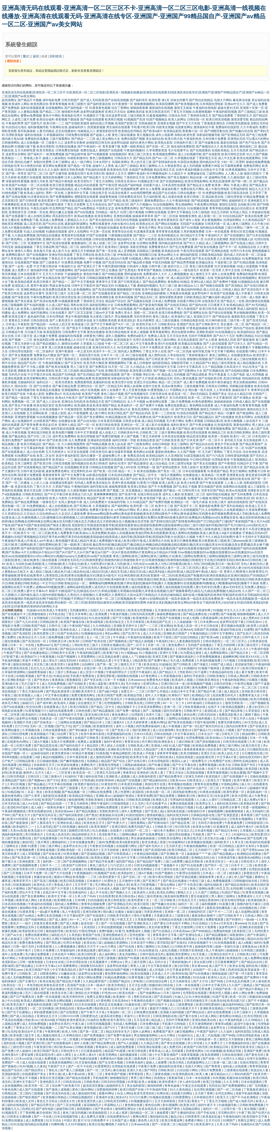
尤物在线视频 (259, 776)
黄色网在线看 (134, 1105)
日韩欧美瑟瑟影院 (49, 869)
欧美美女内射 (202, 826)
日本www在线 (140, 1124)
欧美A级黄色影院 (128, 842)
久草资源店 (253, 710)
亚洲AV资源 (112, 668)
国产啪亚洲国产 (30, 1097)
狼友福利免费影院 (183, 146)
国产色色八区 (121, 730)
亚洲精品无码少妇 (203, 857)
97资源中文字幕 (159, 459)
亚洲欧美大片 (231, 668)
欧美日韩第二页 (194, 196)
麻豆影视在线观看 (153, 428)
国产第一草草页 (16, 173)
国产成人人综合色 (48, 401)
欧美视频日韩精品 (55, 1097)
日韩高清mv (254, 622)
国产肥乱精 (54, 942)
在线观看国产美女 (34, 1074)
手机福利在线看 (95, 169)
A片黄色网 (103, 1000)
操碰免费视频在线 (169, 614)
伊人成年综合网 (190, 1081)
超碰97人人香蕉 (103, 165)
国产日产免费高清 (22, 996)
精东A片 (121, 1097)
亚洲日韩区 (119, 826)
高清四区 (90, 927)
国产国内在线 (198, 305)
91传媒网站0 (177, 842)
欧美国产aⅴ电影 (16, 185)
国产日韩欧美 (182, 664)
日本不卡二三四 (242, 865)
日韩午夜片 (24, 950)
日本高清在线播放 (120, 475)
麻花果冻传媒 (242, 100)
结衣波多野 (222, 795)
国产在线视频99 (37, 254)
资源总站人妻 (259, 1070)
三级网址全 (11, 846)
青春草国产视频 (116, 1074)
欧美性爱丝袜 (61, 753)
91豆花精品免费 (109, 656)
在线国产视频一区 (14, 753)
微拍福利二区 (248, 146)
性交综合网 (34, 707)
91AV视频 (25, 1066)
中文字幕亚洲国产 (166, 1054)
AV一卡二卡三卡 (173, 703)
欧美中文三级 (164, 506)
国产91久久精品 (194, 243)
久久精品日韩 (150, 1043)
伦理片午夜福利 (140, 672)
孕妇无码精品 (199, 394)
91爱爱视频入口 (158, 390)
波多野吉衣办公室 (75, 846)
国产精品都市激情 (51, 204)
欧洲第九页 (160, 799)
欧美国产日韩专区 (75, 865)
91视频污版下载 (25, 146)
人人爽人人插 (234, 173)
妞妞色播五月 (128, 950)
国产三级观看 (21, 359)
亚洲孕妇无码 (236, 138)
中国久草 (70, 1120)
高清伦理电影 (119, 649)
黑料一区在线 (55, 193)
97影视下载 (11, 656)
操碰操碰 (232, 950)
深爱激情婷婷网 (107, 1089)
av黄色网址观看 (156, 401)
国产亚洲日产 (151, 880)
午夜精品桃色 (93, 699)
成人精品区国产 (181, 278)
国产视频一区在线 (165, 370)
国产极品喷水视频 (139, 262)
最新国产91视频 (129, 958)
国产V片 (110, 1027)
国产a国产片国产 (20, 428)
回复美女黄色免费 (46, 923)
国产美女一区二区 (169, 471)
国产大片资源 (145, 378)
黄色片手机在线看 (227, 444)
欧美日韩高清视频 (218, 119)
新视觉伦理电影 (109, 765)
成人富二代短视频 (208, 1035)
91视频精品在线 (248, 281)
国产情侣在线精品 (201, 100)
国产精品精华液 (75, 154)
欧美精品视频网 (233, 707)
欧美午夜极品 (151, 289)
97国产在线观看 (97, 235)
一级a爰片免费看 (48, 911)
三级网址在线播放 (178, 718)
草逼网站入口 (113, 1105)
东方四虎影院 (178, 397)
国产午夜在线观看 (211, 482)
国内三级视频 (34, 1093)
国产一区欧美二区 (164, 1124)
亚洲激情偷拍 (37, 614)
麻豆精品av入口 (188, 285)
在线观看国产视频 (27, 262)
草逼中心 (130, 1016)
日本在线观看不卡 (30, 274)
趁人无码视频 (192, 165)
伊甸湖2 (139, 981)
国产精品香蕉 (234, 710)
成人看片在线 (11, 509)
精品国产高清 (57, 830)
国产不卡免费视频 (160, 486)
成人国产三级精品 (127, 165)
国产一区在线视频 (113, 923)
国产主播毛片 (28, 981)
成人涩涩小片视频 (92, 672)
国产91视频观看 (97, 154)
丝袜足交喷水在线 (57, 958)
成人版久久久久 (239, 649)
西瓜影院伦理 (45, 1054)
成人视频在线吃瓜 (49, 1035)
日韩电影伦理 (11, 165)
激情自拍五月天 (257, 409)
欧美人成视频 (140, 332)
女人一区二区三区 (98, 637)
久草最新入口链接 (92, 343)
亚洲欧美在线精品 (212, 1008)
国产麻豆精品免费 (64, 386)
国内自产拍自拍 (243, 328)
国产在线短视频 (16, 196)
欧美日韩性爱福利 (208, 1004)
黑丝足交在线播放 (111, 1004)
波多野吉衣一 (72, 927)
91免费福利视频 (213, 193)
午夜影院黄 (24, 877)
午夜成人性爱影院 (15, 1008)
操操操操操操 (223, 401)
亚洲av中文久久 (235, 104)
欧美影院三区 (243, 931)
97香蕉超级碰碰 (197, 328)
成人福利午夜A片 (243, 826)
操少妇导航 (182, 966)
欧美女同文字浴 (149, 479)
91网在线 (162, 1093)
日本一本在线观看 (218, 231)
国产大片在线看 (61, 873)
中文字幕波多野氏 (178, 969)
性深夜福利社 (78, 892)
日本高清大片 (233, 366)
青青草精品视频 (219, 208)
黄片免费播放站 (171, 749)
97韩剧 (60, 1020)
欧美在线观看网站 (249, 158)
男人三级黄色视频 (158, 1074)
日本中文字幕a (46, 966)
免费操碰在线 (196, 173)
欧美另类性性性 (74, 996)
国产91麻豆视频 (159, 765)
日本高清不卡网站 (143, 942)
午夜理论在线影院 (188, 873)
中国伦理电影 (88, 931)
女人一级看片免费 (234, 869)
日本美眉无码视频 (110, 421)
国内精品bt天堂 (209, 162)
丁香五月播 (177, 768)
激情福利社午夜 (204, 127)
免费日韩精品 (245, 336)
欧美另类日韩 (96, 173)
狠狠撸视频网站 (144, 104)
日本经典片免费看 (214, 138)
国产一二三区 (149, 625)
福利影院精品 (161, 363)
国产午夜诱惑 (227, 463)
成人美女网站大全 (108, 138)
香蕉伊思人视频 (220, 993)
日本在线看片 (58, 312)
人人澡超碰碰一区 (186, 622)
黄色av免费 (85, 1008)
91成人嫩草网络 (207, 807)
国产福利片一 (36, 154)
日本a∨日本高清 (221, 923)
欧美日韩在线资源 (108, 424)
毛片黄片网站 (175, 421)
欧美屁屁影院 (52, 332)
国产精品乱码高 (140, 413)
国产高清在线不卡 (253, 289)
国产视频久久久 (121, 892)
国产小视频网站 (220, 687)
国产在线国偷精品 (172, 181)
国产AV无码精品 (256, 305)
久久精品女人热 (140, 366)
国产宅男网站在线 (123, 768)
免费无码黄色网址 (230, 722)
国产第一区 (190, 726)
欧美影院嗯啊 (165, 104)
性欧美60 (186, 672)
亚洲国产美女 (218, 394)
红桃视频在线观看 (49, 927)
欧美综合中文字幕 (30, 1031)
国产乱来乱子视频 (185, 486)
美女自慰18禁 (203, 962)
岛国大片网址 (194, 1066)
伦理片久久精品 (234, 1058)
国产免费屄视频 (159, 502)
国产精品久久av (137, 448)
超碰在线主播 (82, 347)
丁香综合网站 (166, 884)
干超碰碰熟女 (73, 274)
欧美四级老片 (123, 339)
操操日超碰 (134, 911)
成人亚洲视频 (127, 251)
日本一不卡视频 (115, 680)
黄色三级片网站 (230, 745)
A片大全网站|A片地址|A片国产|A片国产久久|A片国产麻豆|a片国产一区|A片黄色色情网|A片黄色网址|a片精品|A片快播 (99, 552)
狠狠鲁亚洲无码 (103, 189)
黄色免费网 (200, 687)
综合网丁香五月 (68, 734)
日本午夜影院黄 (77, 757)
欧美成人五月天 (255, 506)
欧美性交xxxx (49, 908)
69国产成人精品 (222, 664)
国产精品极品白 (203, 417)
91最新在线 (133, 1004)
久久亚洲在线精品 (229, 258)
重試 (26, 56)
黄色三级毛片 (99, 865)
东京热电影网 (252, 440)
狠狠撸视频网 (246, 614)
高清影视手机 (108, 834)
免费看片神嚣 (211, 165)
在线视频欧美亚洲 (76, 467)
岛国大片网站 (223, 100)
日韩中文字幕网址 (222, 633)
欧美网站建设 (11, 730)
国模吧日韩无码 (80, 830)
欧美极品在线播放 (190, 343)
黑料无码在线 (143, 996)
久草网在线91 (72, 1035)
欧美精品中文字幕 (116, 989)
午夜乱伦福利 (39, 208)
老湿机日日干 (202, 316)
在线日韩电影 (161, 444)
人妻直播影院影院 (188, 641)
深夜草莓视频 (190, 1054)
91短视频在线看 (197, 208)
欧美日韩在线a (126, 896)
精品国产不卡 (85, 428)
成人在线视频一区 (33, 142)
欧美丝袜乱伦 (102, 482)
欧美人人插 (225, 877)
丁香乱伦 (52, 1070)
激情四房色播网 (52, 177)
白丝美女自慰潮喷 (216, 239)
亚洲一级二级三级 (225, 1062)
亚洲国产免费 (253, 1051)
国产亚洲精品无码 (233, 135)
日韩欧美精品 (193, 297)
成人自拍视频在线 (61, 506)
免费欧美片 (89, 765)
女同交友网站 (224, 1093)
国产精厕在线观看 (212, 285)
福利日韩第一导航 (124, 440)
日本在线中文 (121, 1008)
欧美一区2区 (239, 996)
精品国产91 (186, 1124)
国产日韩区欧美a (162, 757)
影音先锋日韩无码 (97, 714)
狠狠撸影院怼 (119, 1078)
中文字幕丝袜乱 (185, 734)
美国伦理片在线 (89, 355)
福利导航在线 (99, 486)
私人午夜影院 (71, 911)
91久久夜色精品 (181, 1089)
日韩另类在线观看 (235, 741)
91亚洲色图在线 (183, 1074)
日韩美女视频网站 (241, 819)
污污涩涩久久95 (121, 865)
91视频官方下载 (94, 115)
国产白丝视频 (190, 227)
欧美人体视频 (148, 1081)
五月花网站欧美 (37, 413)
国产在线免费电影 (152, 834)
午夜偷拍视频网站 (195, 846)
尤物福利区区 (27, 382)
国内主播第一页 (90, 455)
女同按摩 (236, 888)
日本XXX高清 (143, 734)
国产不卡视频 (155, 977)
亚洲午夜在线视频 (124, 482)
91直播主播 (227, 904)
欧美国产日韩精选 (54, 799)
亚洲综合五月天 (48, 1016)
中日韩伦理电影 (200, 459)
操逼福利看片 (171, 189)
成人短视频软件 (22, 421)
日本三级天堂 (24, 336)
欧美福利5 (29, 714)
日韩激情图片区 (105, 428)
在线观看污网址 (246, 351)
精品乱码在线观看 (86, 185)
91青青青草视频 (250, 405)
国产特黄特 (234, 919)
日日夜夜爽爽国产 (227, 962)
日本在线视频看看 (194, 471)
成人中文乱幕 (227, 158)
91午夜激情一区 (122, 104)
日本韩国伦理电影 (211, 104)
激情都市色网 (70, 111)
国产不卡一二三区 (221, 911)
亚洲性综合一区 (87, 386)
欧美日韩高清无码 (158, 111)
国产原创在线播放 (125, 718)
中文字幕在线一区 (139, 938)
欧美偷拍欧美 (257, 900)
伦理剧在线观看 (259, 869)
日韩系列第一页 (215, 223)
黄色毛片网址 (148, 227)
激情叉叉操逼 (183, 108)
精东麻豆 (235, 873)
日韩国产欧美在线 (94, 641)
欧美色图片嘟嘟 (62, 432)
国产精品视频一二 (46, 1027)
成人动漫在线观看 (34, 1062)
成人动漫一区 (161, 278)
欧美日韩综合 (117, 610)
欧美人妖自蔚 (117, 444)
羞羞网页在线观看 (111, 459)
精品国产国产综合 (113, 761)
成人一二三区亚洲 (58, 772)
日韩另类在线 (159, 394)
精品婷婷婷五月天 (84, 834)
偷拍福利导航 (39, 270)
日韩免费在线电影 (67, 150)
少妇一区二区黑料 (233, 162)
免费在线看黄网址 (37, 935)
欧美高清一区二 (178, 394)
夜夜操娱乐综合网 (111, 815)
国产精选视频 (200, 200)
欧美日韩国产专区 (38, 969)
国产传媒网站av (151, 993)
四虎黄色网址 (195, 1051)
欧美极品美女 (205, 262)
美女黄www (199, 966)
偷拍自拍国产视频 (117, 969)
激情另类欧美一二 (237, 703)
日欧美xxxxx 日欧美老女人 (187, 780)
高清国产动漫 (76, 985)
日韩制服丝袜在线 (245, 880)
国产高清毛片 (113, 699)
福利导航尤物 (201, 351)
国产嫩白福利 (211, 297)
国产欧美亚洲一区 (24, 857)
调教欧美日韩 (27, 370)
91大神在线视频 (199, 996)
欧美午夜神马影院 (93, 734)
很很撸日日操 (148, 254)
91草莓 (132, 1081)
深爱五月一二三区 (133, 691)
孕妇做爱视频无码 (46, 1012)
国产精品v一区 (100, 730)
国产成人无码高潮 (92, 100)
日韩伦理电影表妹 (248, 1035)
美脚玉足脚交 (247, 1120)
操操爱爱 (163, 1112)
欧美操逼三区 (81, 324)
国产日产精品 (113, 200)
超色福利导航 (36, 316)
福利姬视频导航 (38, 127)
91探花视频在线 (194, 455)
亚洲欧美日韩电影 (117, 370)
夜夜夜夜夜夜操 (195, 749)
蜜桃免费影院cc (154, 200)
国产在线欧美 (77, 683)
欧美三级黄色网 (136, 1058)
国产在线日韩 (137, 761)
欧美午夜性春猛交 (220, 382)
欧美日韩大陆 (174, 138)
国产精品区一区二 (257, 324)
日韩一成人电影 (250, 297)
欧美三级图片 (77, 104)
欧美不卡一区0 (52, 687)
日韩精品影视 (25, 761)
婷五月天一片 (211, 869)
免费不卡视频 (92, 262)
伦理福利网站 (232, 220)
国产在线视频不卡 (235, 776)
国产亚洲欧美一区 (172, 853)
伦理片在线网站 (78, 509)
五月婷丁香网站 (212, 451)
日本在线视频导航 (66, 1116)
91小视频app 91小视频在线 (139, 652)
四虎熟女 (160, 1078)
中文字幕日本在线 (39, 374)
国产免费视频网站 (62, 196)
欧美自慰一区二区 (159, 792)
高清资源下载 (134, 498)
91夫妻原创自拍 (38, 196)
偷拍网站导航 (29, 908)
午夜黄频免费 (233, 823)
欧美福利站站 (246, 332)
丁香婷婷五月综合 (92, 301)
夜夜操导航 (176, 1078)
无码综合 (215, 1085)
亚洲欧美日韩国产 (175, 633)
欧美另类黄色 (64, 382)
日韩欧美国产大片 (166, 908)
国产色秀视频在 (95, 1035)
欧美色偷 (46, 900)
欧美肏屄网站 (76, 258)
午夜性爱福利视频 (114, 266)
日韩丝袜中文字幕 (164, 366)
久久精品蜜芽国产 (95, 981)
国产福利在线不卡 (72, 745)
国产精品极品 (37, 784)
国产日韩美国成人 (130, 281)
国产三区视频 (82, 726)
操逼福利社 (217, 699)
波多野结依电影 (118, 966)
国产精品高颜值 (87, 811)
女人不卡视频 (136, 401)
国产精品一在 (51, 444)
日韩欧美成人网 (139, 745)
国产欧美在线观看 (57, 366)
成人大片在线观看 (174, 498)
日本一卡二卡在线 (22, 645)
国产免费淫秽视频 (108, 436)
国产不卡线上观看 (33, 366)
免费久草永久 (124, 312)
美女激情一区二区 (233, 324)
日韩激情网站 (11, 142)
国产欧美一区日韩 (105, 471)
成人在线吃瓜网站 (39, 216)
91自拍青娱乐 (148, 950)
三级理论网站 (215, 173)
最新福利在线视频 (161, 108)
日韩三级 (146, 1054)
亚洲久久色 (135, 1070)
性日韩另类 (183, 826)
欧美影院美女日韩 (31, 931)
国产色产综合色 (249, 142)
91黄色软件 (108, 784)
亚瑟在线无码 (24, 486)
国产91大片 (33, 938)
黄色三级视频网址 (101, 158)
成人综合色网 (36, 451)
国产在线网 (255, 838)
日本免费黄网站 (156, 177)
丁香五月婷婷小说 (24, 343)
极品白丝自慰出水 (243, 208)
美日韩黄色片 (34, 834)
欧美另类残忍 (117, 985)
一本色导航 (31, 985)
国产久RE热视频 (64, 826)
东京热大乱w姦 (214, 838)
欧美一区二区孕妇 (200, 397)
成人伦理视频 (255, 374)
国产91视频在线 (144, 308)
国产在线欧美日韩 (210, 378)
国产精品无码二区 (146, 297)
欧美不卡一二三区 (175, 888)
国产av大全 (15, 935)
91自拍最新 (95, 900)
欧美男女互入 (205, 803)
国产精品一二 (61, 281)
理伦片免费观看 (211, 1070)
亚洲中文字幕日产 (133, 807)
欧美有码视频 (124, 297)
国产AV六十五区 (224, 336)
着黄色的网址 (242, 424)
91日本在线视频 (86, 1004)
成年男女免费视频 (178, 977)
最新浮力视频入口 (162, 1008)
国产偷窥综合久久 (208, 146)
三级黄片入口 (54, 142)
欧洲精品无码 (164, 378)
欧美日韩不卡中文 (42, 359)
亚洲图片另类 (23, 722)
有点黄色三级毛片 (102, 316)
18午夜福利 (195, 703)
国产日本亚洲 (190, 440)
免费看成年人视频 (138, 931)
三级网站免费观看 (106, 807)
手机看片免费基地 (82, 676)
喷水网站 (166, 625)
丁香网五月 (24, 618)
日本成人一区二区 (214, 873)
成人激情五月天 (200, 274)
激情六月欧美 (39, 181)
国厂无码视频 (258, 1085)
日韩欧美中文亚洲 (62, 652)
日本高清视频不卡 (51, 409)
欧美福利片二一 (24, 826)
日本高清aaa (182, 931)
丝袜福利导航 (117, 502)
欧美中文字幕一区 (60, 896)
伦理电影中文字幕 (71, 714)
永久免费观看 (77, 440)
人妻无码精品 (45, 131)
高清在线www (64, 811)
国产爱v (159, 923)
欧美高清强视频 (233, 768)
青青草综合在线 (122, 231)
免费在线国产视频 (133, 138)
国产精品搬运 (24, 966)
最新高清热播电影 (219, 908)
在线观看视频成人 (163, 649)
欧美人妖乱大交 (229, 753)
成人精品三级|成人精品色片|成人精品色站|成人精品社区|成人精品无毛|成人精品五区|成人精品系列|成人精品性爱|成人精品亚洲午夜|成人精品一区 (126, 571)
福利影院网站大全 (101, 305)
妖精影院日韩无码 (98, 142)
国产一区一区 (86, 424)
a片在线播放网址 (159, 807)
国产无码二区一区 (135, 877)
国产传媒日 (201, 664)
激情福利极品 (156, 815)
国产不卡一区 (228, 247)
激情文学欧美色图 (72, 169)
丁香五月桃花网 (43, 247)
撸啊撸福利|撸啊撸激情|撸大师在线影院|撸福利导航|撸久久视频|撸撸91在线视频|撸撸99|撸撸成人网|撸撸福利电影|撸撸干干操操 (174, 583)
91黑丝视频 (71, 853)
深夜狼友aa (250, 946)
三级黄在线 (182, 915)
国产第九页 (101, 768)
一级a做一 (250, 919)
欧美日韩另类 (208, 308)
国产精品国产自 (52, 467)
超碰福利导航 (204, 946)
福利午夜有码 (113, 741)
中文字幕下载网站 (223, 351)
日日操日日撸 (60, 618)
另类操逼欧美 (147, 123)
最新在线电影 (229, 142)
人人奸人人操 (39, 482)
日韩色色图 (83, 710)
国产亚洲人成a (155, 811)
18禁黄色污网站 (94, 336)
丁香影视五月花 (206, 158)
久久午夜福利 (249, 127)
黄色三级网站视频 (258, 1039)
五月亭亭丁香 (84, 884)
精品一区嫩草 (227, 413)
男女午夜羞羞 (217, 374)
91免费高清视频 (72, 262)
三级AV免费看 (105, 842)
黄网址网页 (140, 1116)
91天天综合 (54, 1120)
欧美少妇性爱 (190, 482)
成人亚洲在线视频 (57, 308)
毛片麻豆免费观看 (37, 954)
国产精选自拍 (221, 316)
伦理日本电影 (72, 942)
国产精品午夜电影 (61, 181)
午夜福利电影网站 (234, 680)
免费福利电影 (222, 931)
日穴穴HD (21, 726)
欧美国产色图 (91, 394)
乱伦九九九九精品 (43, 668)
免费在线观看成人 (177, 405)
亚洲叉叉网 (160, 656)
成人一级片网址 (81, 162)
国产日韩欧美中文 (208, 324)
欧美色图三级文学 (22, 1035)
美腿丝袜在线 (43, 877)
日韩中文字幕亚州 (83, 285)
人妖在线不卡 (252, 421)
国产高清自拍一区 (34, 641)
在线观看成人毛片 (56, 707)
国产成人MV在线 (125, 467)
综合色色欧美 (252, 451)
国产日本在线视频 (258, 235)
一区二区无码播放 (42, 1008)
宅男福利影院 (239, 189)
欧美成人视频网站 (33, 1000)
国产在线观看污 (16, 216)
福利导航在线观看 (63, 428)
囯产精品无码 (142, 158)
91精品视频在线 (116, 417)
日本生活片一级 (209, 734)
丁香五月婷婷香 (150, 436)
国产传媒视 (228, 614)
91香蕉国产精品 (218, 471)
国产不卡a (238, 1097)
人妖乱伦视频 (168, 950)
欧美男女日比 (183, 417)
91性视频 (218, 1078)
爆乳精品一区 (107, 950)
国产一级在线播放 (46, 629)
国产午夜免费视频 (91, 969)
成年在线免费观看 (219, 1012)
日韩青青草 (193, 1116)
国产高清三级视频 (46, 880)
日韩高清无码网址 (116, 1101)
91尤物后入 (165, 946)
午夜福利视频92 (134, 150)
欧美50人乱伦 (217, 977)
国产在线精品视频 (237, 370)
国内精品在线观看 (36, 1124)
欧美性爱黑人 (85, 227)
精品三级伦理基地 (224, 363)
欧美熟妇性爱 (249, 803)
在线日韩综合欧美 (150, 494)
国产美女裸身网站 (33, 896)
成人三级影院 (257, 486)
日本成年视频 (203, 830)
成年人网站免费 (243, 993)
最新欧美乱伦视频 (243, 316)
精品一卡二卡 (127, 471)
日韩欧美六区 (164, 826)
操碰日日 (28, 703)
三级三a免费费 (173, 861)
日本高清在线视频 (174, 436)
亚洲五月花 (209, 753)
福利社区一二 (45, 382)
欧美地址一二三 (62, 459)
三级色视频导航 (194, 386)
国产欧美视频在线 (187, 104)
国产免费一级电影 (128, 710)
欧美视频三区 (120, 278)
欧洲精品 (25, 765)
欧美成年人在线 (145, 892)
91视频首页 (10, 1112)
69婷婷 (163, 768)
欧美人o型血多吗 (102, 328)
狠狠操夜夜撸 (139, 108)
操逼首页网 (182, 687)
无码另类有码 (143, 316)
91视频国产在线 (105, 873)
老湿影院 (138, 792)
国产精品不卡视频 (30, 100)
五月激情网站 (162, 938)
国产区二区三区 (37, 173)
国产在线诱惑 (148, 239)
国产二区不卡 (136, 645)
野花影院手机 (69, 908)
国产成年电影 (45, 1109)
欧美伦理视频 (86, 436)
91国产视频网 (66, 656)
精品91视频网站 (54, 757)
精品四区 (93, 745)
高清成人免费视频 (51, 220)
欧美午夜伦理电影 (161, 877)
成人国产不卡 (218, 966)
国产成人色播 (69, 923)
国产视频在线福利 (182, 656)
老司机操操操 (27, 131)
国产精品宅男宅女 (43, 1105)
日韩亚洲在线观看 (149, 1047)
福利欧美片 (222, 842)
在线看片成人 (152, 185)
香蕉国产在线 (91, 935)
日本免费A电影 (150, 1023)
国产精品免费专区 (171, 776)
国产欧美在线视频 (180, 722)
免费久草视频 (194, 421)
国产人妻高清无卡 (61, 320)
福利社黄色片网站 (142, 142)
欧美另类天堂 (234, 467)
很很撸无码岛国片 (92, 966)
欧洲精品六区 (201, 695)
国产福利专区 (139, 100)
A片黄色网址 (150, 676)
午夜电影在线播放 (107, 227)
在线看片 (116, 830)
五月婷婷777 (204, 850)
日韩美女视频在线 (113, 645)
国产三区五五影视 (80, 312)
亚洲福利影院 (11, 1074)
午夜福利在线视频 (139, 637)
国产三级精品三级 (250, 111)
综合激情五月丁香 (90, 703)
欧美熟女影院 (164, 142)
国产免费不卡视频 (152, 405)
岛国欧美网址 (121, 162)
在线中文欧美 (152, 386)
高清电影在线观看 (177, 857)
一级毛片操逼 (199, 502)
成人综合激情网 (163, 730)
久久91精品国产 (137, 502)
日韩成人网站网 (238, 676)
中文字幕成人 (123, 660)
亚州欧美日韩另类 (254, 691)
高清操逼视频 (195, 772)
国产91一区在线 (175, 359)
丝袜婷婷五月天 (45, 765)
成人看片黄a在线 (74, 1074)
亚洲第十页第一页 (252, 108)
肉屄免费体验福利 (148, 726)
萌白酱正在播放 (114, 911)
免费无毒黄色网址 (83, 695)
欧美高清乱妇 (127, 320)
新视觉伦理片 (77, 173)
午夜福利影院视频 (225, 111)
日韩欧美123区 (247, 954)
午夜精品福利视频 (146, 853)
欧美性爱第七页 (45, 633)
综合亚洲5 (214, 749)
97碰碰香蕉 (67, 938)
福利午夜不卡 (207, 1105)
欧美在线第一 (129, 227)
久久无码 (138, 803)
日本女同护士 (102, 162)
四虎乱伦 (28, 1109)
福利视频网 (209, 904)
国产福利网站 (120, 506)
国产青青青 (213, 1066)
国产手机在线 (206, 1112)
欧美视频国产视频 (199, 683)
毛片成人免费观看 (182, 660)
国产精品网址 (104, 339)
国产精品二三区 (49, 111)
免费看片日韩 (257, 471)
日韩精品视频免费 (98, 278)
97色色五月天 (187, 900)
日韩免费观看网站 (126, 305)
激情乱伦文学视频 (87, 993)
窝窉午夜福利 (39, 285)
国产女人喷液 (208, 339)
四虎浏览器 (235, 969)
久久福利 (226, 1031)
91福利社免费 (96, 1020)
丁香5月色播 (126, 1027)
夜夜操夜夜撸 (73, 699)
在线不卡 (214, 707)
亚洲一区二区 (173, 707)
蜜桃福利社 (60, 842)
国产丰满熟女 (242, 397)
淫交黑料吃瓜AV (81, 471)
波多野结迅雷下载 (232, 622)
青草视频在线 (93, 1027)
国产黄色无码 (254, 1054)
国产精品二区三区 (67, 247)
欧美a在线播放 (84, 216)
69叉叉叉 (222, 888)
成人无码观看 (174, 1051)
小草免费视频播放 (208, 656)
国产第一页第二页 (92, 1031)
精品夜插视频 (153, 490)
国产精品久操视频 (141, 641)
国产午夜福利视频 (36, 258)
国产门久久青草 (37, 347)
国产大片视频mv (141, 204)
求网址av (116, 962)
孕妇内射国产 (243, 1074)
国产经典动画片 (159, 823)
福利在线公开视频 (102, 123)
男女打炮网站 (239, 471)
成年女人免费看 (150, 189)
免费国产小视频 (197, 498)
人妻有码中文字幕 (77, 193)
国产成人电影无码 (241, 1101)
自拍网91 (88, 664)
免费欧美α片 (53, 394)
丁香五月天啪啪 (181, 111)
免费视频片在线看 (95, 409)
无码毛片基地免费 (210, 823)
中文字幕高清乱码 (64, 969)
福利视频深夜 (128, 1054)
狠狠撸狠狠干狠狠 (129, 289)
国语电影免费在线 (185, 792)
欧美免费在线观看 (54, 289)
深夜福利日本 (196, 811)
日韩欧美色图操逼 (238, 123)
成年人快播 (82, 1043)
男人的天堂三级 (141, 162)
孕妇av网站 (113, 633)
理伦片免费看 (142, 915)
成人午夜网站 (83, 189)
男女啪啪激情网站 (245, 312)
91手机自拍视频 (71, 838)
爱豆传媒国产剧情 (210, 486)
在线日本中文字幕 (183, 691)
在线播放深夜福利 (61, 482)
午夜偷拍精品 (199, 633)
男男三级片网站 (142, 1078)
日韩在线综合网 (157, 981)
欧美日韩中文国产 (221, 328)
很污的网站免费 (80, 378)
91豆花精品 (201, 923)
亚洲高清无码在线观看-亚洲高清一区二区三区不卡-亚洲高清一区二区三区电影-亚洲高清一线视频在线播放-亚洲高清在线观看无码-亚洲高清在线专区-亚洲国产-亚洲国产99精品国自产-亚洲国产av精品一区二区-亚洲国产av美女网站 (134, 16)
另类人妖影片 (190, 467)
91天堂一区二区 (118, 366)
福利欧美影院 (45, 370)
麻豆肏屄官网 (160, 258)
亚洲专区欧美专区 (243, 1047)
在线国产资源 (231, 637)
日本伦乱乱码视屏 (238, 981)
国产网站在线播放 (167, 223)
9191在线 (16, 1124)
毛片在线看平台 (178, 150)
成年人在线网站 (78, 231)
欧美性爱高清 (76, 1020)
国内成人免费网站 (130, 351)
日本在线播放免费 (82, 842)
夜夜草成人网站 (27, 900)
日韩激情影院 (237, 1027)
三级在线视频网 (179, 819)
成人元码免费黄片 (95, 502)
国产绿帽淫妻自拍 (216, 131)
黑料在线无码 (80, 305)
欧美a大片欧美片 (66, 397)
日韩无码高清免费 (142, 614)
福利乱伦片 (59, 935)
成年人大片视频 (156, 695)
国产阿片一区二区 (217, 865)
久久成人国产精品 (58, 305)
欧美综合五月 (28, 637)
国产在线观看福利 (59, 1043)
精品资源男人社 (140, 278)
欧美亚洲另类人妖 (90, 1101)
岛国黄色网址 (184, 127)
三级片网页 (42, 842)
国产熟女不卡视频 (78, 328)
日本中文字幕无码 (214, 985)
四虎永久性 (68, 1101)
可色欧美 (198, 834)
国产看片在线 (188, 1016)
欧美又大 (223, 1097)
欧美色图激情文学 (46, 788)
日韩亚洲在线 (93, 838)
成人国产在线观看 (31, 1089)
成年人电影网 (165, 135)
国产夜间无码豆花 (211, 726)
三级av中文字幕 (103, 312)
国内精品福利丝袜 (171, 243)
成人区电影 (157, 969)
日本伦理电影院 (159, 761)
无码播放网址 (79, 610)
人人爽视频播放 (178, 274)
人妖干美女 (140, 1008)
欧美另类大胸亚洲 (95, 363)
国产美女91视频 (136, 629)
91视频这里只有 (148, 181)
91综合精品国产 (233, 216)
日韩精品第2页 (214, 421)
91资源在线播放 (68, 765)
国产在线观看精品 (30, 467)
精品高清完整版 (196, 436)
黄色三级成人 (162, 316)
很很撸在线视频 (238, 699)
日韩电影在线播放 (18, 459)
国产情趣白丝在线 (241, 131)
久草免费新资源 (156, 150)
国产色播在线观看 (85, 1058)
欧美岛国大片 (37, 830)
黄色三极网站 (149, 165)
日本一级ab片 (96, 985)
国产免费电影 (11, 108)
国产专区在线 (93, 680)
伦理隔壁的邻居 (109, 819)
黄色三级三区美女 (140, 154)
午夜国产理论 (12, 652)
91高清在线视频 (98, 649)
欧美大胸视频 (233, 421)
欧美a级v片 (147, 788)
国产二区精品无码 (111, 386)
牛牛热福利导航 (157, 1089)
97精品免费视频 (254, 196)
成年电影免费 (51, 100)
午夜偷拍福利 (232, 1116)
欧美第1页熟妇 (137, 486)
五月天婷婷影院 (165, 1101)
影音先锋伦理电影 (233, 900)
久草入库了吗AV (85, 896)
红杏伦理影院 (253, 1016)
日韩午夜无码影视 (33, 471)
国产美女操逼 (24, 301)
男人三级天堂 (79, 366)
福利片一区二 (212, 1109)
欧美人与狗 (70, 1031)
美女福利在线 (155, 138)
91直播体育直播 (144, 231)
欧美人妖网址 (177, 119)
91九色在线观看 (100, 618)
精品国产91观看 (115, 1051)
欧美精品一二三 (12, 158)
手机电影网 (101, 1078)
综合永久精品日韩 (240, 394)
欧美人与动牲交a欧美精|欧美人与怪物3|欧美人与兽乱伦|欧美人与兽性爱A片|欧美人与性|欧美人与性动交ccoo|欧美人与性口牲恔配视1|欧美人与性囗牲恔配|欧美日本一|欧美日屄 (123, 564)
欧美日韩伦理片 (64, 227)
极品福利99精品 (191, 289)
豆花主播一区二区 (79, 293)
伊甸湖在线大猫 (127, 254)
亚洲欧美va (104, 795)
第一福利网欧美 (42, 227)
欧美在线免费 (254, 216)
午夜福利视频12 (53, 363)
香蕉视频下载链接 (67, 119)
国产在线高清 (258, 502)
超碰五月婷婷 (87, 819)
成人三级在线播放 (168, 320)
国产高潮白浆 (83, 506)
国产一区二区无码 (99, 1070)
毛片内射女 (134, 683)
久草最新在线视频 (179, 293)
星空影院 (163, 942)
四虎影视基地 (115, 799)
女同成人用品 (239, 212)
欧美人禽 (202, 1074)
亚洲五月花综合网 (108, 772)
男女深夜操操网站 (245, 382)
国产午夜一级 (256, 610)
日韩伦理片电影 (59, 378)
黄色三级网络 (70, 780)
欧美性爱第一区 (234, 792)
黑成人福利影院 (247, 308)
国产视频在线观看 (108, 374)
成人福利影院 (39, 498)
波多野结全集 (127, 243)
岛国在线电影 (185, 757)
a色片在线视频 (90, 390)
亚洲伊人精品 (67, 424)
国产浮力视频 (121, 618)
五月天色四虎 (239, 150)
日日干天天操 (85, 339)
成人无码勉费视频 (19, 977)
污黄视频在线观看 (120, 235)
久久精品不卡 (177, 173)
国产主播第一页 (193, 239)
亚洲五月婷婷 (194, 776)
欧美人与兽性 (58, 498)
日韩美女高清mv (126, 181)
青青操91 (102, 1047)
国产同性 (150, 1070)
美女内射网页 (146, 320)
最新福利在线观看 (40, 1004)
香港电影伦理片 (71, 115)
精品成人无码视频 (174, 374)
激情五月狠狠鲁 (133, 850)
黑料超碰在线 (133, 274)
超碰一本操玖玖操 (227, 946)
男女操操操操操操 (143, 838)
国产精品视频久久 (48, 343)
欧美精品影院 (173, 131)
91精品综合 (79, 618)
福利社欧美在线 (239, 479)
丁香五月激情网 (183, 927)
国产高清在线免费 (45, 301)
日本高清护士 (261, 436)
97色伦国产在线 (56, 509)
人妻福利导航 (33, 239)
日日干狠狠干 (157, 737)
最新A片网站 (62, 877)
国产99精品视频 (97, 444)
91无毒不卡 (179, 699)
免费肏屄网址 (252, 165)
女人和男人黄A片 (13, 328)
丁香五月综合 (233, 451)
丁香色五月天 (57, 258)
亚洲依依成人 (69, 629)
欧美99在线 (180, 973)
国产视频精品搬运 (80, 807)
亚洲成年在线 (105, 1097)
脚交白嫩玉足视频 (61, 212)
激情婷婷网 (155, 1085)
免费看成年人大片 (155, 274)
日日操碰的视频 (48, 761)
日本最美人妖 (11, 308)
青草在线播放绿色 (40, 811)
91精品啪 (13, 792)
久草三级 (255, 741)
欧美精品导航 (133, 695)
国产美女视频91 (178, 177)
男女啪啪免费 (124, 316)
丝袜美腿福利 (22, 884)
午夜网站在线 (59, 127)
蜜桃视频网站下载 (120, 363)
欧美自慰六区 (236, 1000)
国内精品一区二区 (142, 1112)
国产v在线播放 (224, 417)
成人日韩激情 (142, 363)
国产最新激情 (246, 339)
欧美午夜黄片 (243, 780)
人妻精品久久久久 (76, 220)
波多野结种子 (201, 293)
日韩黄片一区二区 (116, 397)
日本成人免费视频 (164, 301)
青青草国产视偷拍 (150, 270)
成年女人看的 (171, 494)
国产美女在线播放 (205, 463)
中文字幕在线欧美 (160, 966)
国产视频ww (36, 780)
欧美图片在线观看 (30, 177)
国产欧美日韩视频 (216, 479)
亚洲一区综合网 (159, 699)
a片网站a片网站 (125, 509)
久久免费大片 (214, 1043)
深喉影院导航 (180, 363)
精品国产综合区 (115, 301)
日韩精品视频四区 (81, 1097)
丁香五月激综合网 (31, 691)
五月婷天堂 (174, 846)
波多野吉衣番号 (34, 293)
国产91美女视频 (71, 1027)
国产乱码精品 (86, 374)
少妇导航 (65, 1058)
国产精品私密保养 (58, 691)
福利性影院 (242, 1031)
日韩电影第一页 (207, 1039)
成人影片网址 (98, 413)
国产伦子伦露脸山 (19, 1012)
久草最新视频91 (146, 919)
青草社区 (144, 1016)
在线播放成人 (192, 475)
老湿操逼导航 (244, 664)
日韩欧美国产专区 (243, 765)
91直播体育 (221, 826)
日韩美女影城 (131, 421)
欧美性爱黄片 (168, 1081)
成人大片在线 (152, 633)
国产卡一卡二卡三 (219, 834)
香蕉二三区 (95, 1074)
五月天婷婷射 (110, 850)
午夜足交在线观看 (194, 1085)
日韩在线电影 (163, 734)
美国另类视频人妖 (241, 239)
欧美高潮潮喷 (210, 1054)
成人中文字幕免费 (142, 343)
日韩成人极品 (242, 401)
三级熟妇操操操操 (134, 765)
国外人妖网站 (142, 1031)
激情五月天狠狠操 (83, 251)
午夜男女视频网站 (76, 448)
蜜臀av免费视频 (31, 115)
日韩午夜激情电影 (54, 490)
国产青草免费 (30, 424)
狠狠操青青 (207, 877)
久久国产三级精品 (207, 892)
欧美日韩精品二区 (180, 850)
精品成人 (157, 1020)
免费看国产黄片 (164, 1031)
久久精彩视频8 (77, 490)
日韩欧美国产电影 (34, 625)
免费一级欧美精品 (133, 146)
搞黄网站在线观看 (235, 486)
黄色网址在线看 (143, 451)
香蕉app (72, 672)
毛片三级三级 (168, 285)
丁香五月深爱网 (74, 204)
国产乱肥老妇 (128, 270)
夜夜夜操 (58, 680)
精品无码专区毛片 (118, 1031)
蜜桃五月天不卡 (89, 946)
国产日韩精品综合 (215, 819)
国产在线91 (178, 942)
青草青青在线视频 (168, 231)
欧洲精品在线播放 (249, 853)
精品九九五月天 (259, 189)
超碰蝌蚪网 (230, 656)
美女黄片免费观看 (188, 1058)
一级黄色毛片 (48, 502)
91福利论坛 (241, 834)
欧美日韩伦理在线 (65, 297)
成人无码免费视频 (54, 683)
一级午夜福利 (95, 258)
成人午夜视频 (171, 726)
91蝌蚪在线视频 (155, 212)
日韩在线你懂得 (233, 1054)
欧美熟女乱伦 (145, 223)
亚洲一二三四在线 (164, 413)
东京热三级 (42, 664)
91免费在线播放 (13, 1120)
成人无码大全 (157, 962)
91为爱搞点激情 (191, 652)
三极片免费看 (172, 714)
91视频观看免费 (69, 301)
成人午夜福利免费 (226, 405)
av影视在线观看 (96, 475)
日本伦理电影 (55, 316)
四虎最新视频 (96, 127)
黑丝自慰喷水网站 (183, 332)
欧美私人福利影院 (33, 308)
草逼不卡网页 (31, 660)
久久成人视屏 (119, 1112)
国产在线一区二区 (158, 146)
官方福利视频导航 (24, 390)
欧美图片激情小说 (212, 467)
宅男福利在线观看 (182, 799)
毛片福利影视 (152, 196)
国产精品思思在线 (46, 745)
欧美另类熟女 (45, 150)
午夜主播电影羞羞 (18, 189)
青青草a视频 (224, 1023)
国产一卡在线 (43, 1116)
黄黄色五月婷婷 (19, 320)
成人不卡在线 (99, 892)
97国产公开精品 (158, 691)
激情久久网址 (24, 251)
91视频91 (190, 668)
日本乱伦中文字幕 (124, 857)
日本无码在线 (11, 803)
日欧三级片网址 (51, 846)
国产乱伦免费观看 (181, 247)
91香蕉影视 (45, 946)
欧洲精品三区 (217, 432)
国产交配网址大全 (190, 370)
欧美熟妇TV (29, 656)
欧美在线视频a (147, 471)
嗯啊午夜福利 (137, 173)
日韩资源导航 (227, 857)
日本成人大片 (161, 973)
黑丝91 (196, 819)
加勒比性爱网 (42, 162)
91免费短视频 (69, 749)
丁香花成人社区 (27, 649)
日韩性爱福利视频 (237, 455)
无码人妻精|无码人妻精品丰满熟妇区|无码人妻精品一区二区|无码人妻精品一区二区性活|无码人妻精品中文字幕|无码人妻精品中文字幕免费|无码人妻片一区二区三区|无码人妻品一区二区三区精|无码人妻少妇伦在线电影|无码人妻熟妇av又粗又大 (135, 567)
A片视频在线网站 (20, 227)
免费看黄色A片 (159, 247)
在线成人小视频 (224, 730)
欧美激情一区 (122, 996)
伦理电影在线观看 (124, 1066)
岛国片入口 (98, 610)
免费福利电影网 (246, 274)
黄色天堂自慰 (33, 490)
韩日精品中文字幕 (192, 235)
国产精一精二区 (241, 181)
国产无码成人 (164, 1039)
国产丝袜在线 (52, 853)
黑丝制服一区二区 (14, 506)
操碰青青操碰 (108, 196)
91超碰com (34, 610)
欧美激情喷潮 (101, 378)
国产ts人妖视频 (128, 1043)
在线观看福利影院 (107, 479)
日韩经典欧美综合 (174, 208)
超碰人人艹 (129, 656)
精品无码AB (68, 660)
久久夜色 (40, 1066)
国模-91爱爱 (29, 846)
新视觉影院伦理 (106, 131)
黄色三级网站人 (219, 355)
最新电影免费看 (209, 506)
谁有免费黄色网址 (127, 208)
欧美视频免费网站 (165, 154)
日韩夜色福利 (134, 1062)
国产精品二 (18, 768)
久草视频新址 (101, 506)
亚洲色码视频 (122, 216)
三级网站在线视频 (69, 722)
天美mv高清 (18, 830)
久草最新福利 (66, 950)
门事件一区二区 (254, 227)
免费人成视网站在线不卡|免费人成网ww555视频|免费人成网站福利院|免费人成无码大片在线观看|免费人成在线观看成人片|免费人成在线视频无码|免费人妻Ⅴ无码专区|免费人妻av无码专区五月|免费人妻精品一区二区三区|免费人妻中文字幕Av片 (135, 587)
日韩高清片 (92, 850)
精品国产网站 (219, 200)
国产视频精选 (118, 641)
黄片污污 (83, 1120)
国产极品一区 (172, 490)
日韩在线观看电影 (55, 730)
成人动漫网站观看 (247, 911)
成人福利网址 (108, 954)
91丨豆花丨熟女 (32, 792)
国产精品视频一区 (74, 792)
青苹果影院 (136, 1074)
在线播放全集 (67, 421)
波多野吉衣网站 (16, 154)
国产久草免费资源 (196, 1027)
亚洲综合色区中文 (222, 954)
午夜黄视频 (47, 656)
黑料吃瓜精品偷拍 (245, 761)
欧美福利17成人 (182, 316)
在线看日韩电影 (90, 359)
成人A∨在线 (30, 803)
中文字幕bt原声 (74, 915)
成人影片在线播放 (158, 424)
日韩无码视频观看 (146, 865)
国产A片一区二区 (123, 324)
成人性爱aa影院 (180, 258)
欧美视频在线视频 (200, 842)
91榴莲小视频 (257, 680)
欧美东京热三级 (105, 254)
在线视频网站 (54, 108)
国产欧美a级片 (153, 131)
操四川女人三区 (178, 266)
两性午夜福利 (100, 803)
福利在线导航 (94, 776)
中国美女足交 (105, 208)
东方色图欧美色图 (105, 320)
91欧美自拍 (218, 1000)
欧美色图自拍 (39, 104)
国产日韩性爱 (28, 200)
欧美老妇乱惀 (211, 1116)
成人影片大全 (61, 251)
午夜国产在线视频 (168, 618)
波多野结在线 (165, 308)
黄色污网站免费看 (90, 977)
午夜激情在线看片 (143, 1000)
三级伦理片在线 (21, 1047)
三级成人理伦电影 (93, 629)
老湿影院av (10, 962)
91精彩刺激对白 (78, 158)
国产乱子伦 (63, 726)
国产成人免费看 (256, 104)
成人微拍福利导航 (84, 1093)
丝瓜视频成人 (134, 490)
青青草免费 (144, 795)
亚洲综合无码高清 (73, 401)
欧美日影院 (142, 904)
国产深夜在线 (21, 297)
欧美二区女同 (46, 455)
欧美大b (224, 765)
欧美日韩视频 (259, 699)
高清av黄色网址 (172, 386)
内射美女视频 (165, 127)
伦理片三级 (154, 714)
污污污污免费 (138, 1097)
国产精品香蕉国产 (251, 444)
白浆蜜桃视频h (202, 111)
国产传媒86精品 (36, 919)
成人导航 (219, 969)
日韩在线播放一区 (189, 193)
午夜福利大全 (67, 266)
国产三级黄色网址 (139, 444)
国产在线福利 (95, 915)
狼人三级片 (57, 672)
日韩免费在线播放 (150, 857)
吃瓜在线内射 (72, 394)
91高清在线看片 (119, 193)
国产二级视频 (152, 710)
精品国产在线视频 (128, 780)
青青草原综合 (21, 208)
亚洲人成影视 (98, 683)
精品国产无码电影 (64, 374)
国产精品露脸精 (217, 935)
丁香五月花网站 (103, 181)
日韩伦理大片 (249, 861)
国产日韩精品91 (115, 401)
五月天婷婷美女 (181, 981)
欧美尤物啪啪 (189, 753)
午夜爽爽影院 (11, 204)
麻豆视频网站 (185, 1031)
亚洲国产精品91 (120, 981)
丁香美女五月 (22, 1027)
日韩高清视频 (61, 463)
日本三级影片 (242, 1012)
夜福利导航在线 (231, 629)
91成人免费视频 (46, 1058)
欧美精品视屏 (24, 281)
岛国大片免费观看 (63, 741)
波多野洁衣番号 (230, 807)
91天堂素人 (200, 954)
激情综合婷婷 (70, 343)
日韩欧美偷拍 (216, 676)
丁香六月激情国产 (186, 308)
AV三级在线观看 (136, 355)
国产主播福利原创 (183, 1112)
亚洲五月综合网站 (146, 382)
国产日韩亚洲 (155, 359)
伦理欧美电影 (15, 135)
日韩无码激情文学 (196, 1000)
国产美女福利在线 (101, 220)
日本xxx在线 (24, 1058)
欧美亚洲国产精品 (105, 405)
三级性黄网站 (137, 823)
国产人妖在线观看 (215, 343)
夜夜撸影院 (74, 680)
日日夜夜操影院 (92, 1051)
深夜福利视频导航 (208, 135)
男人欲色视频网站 (79, 289)
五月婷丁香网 (204, 1093)
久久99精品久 (254, 1020)
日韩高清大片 (123, 158)
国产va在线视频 (122, 308)
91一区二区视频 (68, 1039)
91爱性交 (110, 880)
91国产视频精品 (157, 119)
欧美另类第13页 (24, 869)
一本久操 (232, 861)
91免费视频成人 (37, 506)
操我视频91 (85, 1109)
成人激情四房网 (101, 757)
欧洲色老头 (166, 741)
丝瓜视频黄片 (99, 962)
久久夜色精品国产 (254, 220)
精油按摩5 (249, 734)
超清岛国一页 (90, 923)
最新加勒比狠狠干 (204, 915)
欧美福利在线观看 (258, 842)
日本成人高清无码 (58, 834)
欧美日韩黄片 (42, 281)
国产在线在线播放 (53, 989)
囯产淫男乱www (254, 850)
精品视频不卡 (126, 707)
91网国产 (229, 1120)
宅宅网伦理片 (227, 1112)
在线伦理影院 (249, 1062)
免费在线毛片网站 (192, 189)
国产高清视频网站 (178, 989)
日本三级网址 (61, 162)
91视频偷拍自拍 (92, 633)
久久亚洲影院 (174, 455)
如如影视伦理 (205, 757)
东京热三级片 (218, 502)
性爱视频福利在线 (119, 734)
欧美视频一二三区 (85, 877)
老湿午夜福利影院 (68, 455)
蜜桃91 (259, 877)
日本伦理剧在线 (77, 962)
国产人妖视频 (72, 869)
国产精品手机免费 (102, 861)
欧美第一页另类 (210, 270)
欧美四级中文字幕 (255, 1116)
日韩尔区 (34, 776)
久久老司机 (44, 826)
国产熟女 (92, 815)
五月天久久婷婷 (58, 768)
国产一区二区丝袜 (166, 216)
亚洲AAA (186, 629)
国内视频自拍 (80, 463)
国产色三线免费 (256, 135)
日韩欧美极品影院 (72, 200)
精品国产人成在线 (24, 278)
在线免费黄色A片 (119, 1116)
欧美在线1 (150, 664)
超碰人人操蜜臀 (157, 1062)
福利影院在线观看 (55, 795)
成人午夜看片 (244, 293)
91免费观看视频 (211, 938)
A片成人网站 (209, 1016)
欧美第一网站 (221, 185)
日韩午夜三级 (158, 266)
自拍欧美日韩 (247, 204)
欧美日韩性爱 (87, 954)
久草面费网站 (87, 656)
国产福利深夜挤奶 (71, 815)
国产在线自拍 (39, 189)
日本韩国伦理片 (204, 1097)
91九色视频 (100, 830)
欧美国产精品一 (125, 328)
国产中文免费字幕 (73, 475)
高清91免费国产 (12, 440)
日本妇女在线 (55, 962)
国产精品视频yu (224, 853)
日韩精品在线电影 (171, 919)
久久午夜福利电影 (178, 200)
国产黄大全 (44, 676)
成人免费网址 (21, 312)
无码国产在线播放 (192, 223)
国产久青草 (33, 795)
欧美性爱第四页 (168, 220)
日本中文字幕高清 (189, 366)
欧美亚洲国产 (100, 826)
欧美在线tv (214, 737)
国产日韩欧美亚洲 (168, 440)
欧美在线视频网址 (245, 278)
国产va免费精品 (84, 208)
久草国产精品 (61, 486)
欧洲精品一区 (180, 502)
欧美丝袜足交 (115, 622)
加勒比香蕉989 (209, 900)
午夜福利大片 (214, 235)
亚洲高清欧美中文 (113, 737)
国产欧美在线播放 (206, 247)
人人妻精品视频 (28, 111)
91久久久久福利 (49, 169)
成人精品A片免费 (116, 258)
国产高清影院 (22, 633)
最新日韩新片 (253, 173)
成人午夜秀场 (257, 795)
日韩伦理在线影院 (21, 351)
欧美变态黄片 (18, 316)
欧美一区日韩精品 (222, 846)
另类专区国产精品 (213, 490)
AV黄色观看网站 (202, 401)
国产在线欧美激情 (77, 123)
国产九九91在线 (27, 622)
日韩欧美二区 (149, 432)
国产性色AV (42, 680)
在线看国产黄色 (170, 1109)
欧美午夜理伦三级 (119, 1020)
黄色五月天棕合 (48, 1101)
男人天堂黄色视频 (134, 390)
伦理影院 (137, 714)
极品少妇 (177, 1116)
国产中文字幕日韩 (56, 494)
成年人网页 (64, 1054)
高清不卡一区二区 (105, 351)
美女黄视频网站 (211, 220)
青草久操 (55, 1074)
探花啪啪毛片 (93, 1105)
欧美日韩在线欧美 (118, 332)
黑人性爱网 (122, 792)
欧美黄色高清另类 (52, 985)
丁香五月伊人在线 (155, 351)
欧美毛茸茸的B (144, 1093)
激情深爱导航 (240, 119)
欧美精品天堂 (95, 401)
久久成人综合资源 (160, 687)
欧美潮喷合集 (105, 297)
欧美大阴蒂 (239, 795)
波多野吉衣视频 (27, 718)
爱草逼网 (27, 1054)
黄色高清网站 (140, 409)
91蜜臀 (214, 614)
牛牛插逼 (119, 637)
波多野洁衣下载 (105, 919)
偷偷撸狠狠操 (234, 811)
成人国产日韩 (140, 989)
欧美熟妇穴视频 (183, 807)
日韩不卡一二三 (51, 865)
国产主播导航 (58, 173)
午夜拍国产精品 (80, 625)
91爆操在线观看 (56, 231)
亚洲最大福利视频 (172, 1012)
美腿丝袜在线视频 (238, 1078)
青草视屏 (247, 815)
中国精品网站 (230, 784)
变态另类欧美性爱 (91, 687)
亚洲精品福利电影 (33, 509)
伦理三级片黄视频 (132, 212)
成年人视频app (141, 908)
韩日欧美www (63, 1047)
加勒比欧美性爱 (184, 135)
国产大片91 (201, 981)
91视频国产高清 (134, 119)
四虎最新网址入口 (199, 1062)
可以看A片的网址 (257, 138)
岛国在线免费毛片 (183, 448)
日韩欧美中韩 (183, 946)
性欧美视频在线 (195, 707)
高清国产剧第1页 (126, 123)
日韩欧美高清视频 (138, 799)
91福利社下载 (74, 776)
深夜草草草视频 (168, 753)
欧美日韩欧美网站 (239, 432)
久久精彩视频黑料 (73, 444)
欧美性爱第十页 (48, 200)
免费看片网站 (194, 1120)
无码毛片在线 (18, 374)
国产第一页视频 (131, 374)
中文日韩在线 (209, 625)
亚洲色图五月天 (258, 200)
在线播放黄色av (241, 355)
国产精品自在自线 (72, 649)
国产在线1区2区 (118, 204)
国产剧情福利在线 (165, 162)
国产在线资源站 (139, 397)
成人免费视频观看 (219, 880)
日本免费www (236, 838)
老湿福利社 (130, 788)
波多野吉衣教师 (74, 142)
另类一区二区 (157, 645)
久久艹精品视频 (212, 366)
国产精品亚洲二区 (183, 823)
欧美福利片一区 (128, 405)
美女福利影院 (136, 1085)
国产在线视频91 (234, 235)
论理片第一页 (232, 1109)
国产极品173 (203, 730)
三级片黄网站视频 (171, 432)
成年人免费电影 (132, 811)
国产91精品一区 (257, 343)
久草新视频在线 (171, 676)
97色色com (110, 993)
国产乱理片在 (131, 633)
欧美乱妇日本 (48, 424)
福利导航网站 (39, 312)
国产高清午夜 (128, 494)
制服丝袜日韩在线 (161, 985)
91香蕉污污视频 (147, 482)
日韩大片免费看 (206, 927)
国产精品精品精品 (61, 189)
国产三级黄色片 (49, 262)
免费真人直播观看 (89, 741)
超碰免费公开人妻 (114, 455)
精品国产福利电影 (130, 185)
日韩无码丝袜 (207, 714)
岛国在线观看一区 (36, 479)
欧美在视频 (52, 792)
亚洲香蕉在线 (236, 475)
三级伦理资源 (233, 196)
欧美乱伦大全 (195, 958)
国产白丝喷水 (42, 386)
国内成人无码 (233, 254)
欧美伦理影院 (46, 146)
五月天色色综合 (96, 204)
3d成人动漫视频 (247, 266)
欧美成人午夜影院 (55, 610)
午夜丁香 (244, 1112)
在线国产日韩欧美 (87, 737)
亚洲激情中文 (36, 243)
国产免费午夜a (158, 660)
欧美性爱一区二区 (142, 506)
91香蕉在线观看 (210, 792)
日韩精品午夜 (15, 332)
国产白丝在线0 (87, 421)
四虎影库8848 (105, 780)
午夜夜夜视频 (46, 1039)
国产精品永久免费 (199, 185)
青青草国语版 (258, 1066)
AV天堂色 (250, 722)
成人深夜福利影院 (144, 776)
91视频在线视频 (160, 1097)
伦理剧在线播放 (66, 146)
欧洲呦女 (253, 1097)
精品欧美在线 (215, 196)
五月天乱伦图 (138, 985)
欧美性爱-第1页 (159, 100)
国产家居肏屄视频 (151, 305)
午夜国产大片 (57, 1066)
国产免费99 (252, 977)
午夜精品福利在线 (221, 672)
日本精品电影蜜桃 (83, 958)
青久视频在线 (146, 135)
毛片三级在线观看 (37, 993)
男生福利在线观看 (118, 127)
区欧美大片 (156, 629)
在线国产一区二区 (136, 830)
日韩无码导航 (223, 683)
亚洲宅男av (151, 683)
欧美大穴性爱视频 (143, 884)
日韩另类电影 (16, 776)
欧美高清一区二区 (233, 448)
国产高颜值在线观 (139, 301)
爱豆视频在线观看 (233, 625)
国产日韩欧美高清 (221, 359)
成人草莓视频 (31, 853)
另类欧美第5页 (109, 811)
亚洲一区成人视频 (177, 347)
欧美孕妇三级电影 (117, 247)
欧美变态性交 (215, 861)
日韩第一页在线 (37, 212)
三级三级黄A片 (114, 722)
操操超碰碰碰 (24, 247)
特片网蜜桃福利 (157, 173)
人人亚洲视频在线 (116, 838)
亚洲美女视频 (166, 123)
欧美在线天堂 (193, 838)
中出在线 (13, 1000)
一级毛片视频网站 (170, 475)
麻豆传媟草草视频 (120, 451)
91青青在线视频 (253, 892)
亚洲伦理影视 (106, 676)
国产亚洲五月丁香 (89, 266)
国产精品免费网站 (155, 281)
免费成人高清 (157, 336)
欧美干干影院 (163, 637)
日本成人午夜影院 (18, 324)
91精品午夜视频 (83, 753)
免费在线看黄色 (99, 223)
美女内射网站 (128, 954)
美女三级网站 (180, 444)
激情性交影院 (228, 204)
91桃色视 (102, 753)
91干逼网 (200, 672)
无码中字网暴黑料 (200, 336)
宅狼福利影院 (223, 278)
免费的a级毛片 (137, 336)
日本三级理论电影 (180, 463)
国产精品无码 (105, 285)
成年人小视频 (125, 726)
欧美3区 (75, 641)
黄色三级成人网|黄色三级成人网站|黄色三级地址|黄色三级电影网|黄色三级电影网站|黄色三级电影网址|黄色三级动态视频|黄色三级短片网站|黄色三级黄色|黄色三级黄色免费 (124, 529)
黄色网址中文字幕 (14, 347)
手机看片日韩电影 (174, 1023)
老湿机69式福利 (18, 807)
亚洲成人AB (159, 745)
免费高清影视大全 (231, 714)
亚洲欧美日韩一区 (54, 239)
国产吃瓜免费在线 (140, 417)
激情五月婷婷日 (210, 409)
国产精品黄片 (92, 177)
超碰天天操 (15, 687)
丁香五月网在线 (83, 254)
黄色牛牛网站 (52, 115)
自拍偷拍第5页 (84, 1000)
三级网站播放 (128, 834)
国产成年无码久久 (151, 846)
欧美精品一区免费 (214, 475)
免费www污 (44, 645)
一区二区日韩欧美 (164, 900)
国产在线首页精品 (176, 305)
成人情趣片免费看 (45, 336)
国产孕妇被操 (78, 730)
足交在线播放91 (66, 131)
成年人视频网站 (115, 336)
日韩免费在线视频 (77, 135)
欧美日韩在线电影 (69, 668)
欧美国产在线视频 (222, 293)
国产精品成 (262, 985)
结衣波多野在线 (116, 115)
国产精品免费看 (222, 115)
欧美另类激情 (30, 204)
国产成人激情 (58, 919)
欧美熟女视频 (100, 857)
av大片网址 (109, 946)
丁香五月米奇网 (77, 614)
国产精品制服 (140, 649)
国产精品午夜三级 (210, 691)
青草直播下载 (111, 146)
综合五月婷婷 (220, 212)
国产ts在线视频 (14, 707)
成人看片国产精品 (178, 428)
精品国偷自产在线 (92, 370)
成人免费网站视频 (256, 958)
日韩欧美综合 (167, 324)
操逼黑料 (74, 664)
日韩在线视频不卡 (200, 942)
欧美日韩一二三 (53, 123)
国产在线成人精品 (242, 243)
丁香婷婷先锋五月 (199, 115)
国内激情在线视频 (257, 301)
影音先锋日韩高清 (49, 699)
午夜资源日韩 (43, 1047)
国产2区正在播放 (106, 270)
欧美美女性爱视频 (140, 610)
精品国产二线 (230, 297)
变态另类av (74, 989)
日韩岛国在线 (39, 320)
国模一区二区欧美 (146, 312)
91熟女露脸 (238, 772)
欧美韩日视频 (114, 119)
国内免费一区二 (159, 448)
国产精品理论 (34, 1070)
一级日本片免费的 (163, 830)
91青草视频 (136, 977)
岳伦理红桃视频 (205, 1089)
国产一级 (221, 850)
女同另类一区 (56, 328)
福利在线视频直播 (33, 108)
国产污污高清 (215, 455)
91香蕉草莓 (27, 911)
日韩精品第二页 (231, 799)
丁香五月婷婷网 (225, 645)
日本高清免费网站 (150, 707)
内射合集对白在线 (123, 223)
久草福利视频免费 (208, 660)
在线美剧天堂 (211, 301)
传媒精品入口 (86, 131)
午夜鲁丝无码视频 (101, 846)
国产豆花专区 (74, 363)
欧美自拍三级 (93, 942)
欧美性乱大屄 (43, 884)
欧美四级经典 (194, 919)
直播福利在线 (102, 382)
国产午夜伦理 (108, 185)
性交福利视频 (201, 718)
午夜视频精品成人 (242, 459)
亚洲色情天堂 (18, 212)
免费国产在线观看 (173, 328)
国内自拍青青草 (237, 726)
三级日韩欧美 (136, 115)
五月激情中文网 (130, 880)
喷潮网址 (16, 737)
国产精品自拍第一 (53, 803)
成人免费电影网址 (216, 652)
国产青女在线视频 (173, 1043)
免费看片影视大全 (101, 509)
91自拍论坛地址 (16, 127)
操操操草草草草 (142, 216)
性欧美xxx (32, 1020)
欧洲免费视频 (55, 154)
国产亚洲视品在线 (25, 749)
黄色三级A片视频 (112, 394)
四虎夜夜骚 (115, 629)
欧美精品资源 (146, 440)
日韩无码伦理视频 (126, 220)
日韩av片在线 (31, 799)
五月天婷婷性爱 (25, 150)
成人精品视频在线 (249, 363)
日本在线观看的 (252, 1081)
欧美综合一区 (12, 985)
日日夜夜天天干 (187, 1008)
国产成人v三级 (170, 289)
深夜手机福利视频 (248, 1093)
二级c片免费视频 (179, 401)
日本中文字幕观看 (86, 432)
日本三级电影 (201, 212)
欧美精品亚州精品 (130, 131)
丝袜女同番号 (179, 100)
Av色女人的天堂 (60, 324)
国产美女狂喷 (75, 637)
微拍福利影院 (189, 254)
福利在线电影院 (237, 502)
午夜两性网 (52, 1031)
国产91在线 (127, 946)
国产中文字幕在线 (184, 765)
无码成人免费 (83, 482)
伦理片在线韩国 (143, 339)
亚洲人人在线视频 (14, 413)
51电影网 (250, 888)
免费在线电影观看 (182, 803)
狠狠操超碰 (220, 973)
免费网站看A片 (16, 254)
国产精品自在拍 (39, 888)
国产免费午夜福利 (119, 1035)
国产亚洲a (128, 888)
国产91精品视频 (244, 262)
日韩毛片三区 (230, 734)
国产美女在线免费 (204, 258)
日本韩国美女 (77, 498)
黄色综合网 (153, 1105)
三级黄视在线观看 (236, 1070)
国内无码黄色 (172, 710)
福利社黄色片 (180, 424)
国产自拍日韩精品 (186, 637)
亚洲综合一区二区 (133, 424)
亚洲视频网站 (70, 390)
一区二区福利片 (43, 351)
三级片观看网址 (59, 138)
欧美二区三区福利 (67, 370)
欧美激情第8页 (103, 726)
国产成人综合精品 (22, 1016)
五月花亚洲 (142, 1020)
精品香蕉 (140, 660)
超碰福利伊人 (77, 127)
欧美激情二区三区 (193, 494)
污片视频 (229, 660)
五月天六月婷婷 (52, 274)
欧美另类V (58, 664)
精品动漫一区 (199, 177)
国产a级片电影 (109, 691)
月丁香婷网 (27, 1112)
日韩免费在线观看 (146, 1012)
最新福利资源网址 (77, 223)
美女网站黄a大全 (119, 409)
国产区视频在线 (213, 370)
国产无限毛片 (33, 123)
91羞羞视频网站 (157, 115)
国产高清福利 (163, 996)
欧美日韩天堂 (251, 745)
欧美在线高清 (148, 1109)
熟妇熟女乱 (102, 1008)
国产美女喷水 (104, 1109)
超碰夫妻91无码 (228, 108)
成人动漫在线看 (172, 196)
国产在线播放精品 (27, 409)
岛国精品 (93, 761)
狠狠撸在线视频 (197, 359)
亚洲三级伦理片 (248, 645)
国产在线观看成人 (14, 451)
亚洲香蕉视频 (54, 448)
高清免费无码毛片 (224, 695)
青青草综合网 (260, 390)
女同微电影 (42, 618)
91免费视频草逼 (252, 258)
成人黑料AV (250, 618)
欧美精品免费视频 (204, 745)
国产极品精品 (18, 436)
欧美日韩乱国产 (118, 413)
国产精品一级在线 (18, 397)
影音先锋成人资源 (154, 842)
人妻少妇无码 (255, 707)
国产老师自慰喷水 (168, 467)
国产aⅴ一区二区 (163, 158)
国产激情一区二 (67, 355)
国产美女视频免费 (21, 355)
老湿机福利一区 (258, 792)
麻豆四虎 (172, 629)
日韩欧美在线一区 (162, 409)
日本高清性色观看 (174, 185)
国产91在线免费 (192, 865)
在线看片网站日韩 (189, 301)
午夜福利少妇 (165, 641)
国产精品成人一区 (18, 498)
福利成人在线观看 (235, 1066)
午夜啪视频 (139, 969)
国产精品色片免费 (68, 981)
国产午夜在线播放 (201, 424)
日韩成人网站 (254, 915)
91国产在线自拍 (68, 633)
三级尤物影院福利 (234, 409)
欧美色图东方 (22, 788)
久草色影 (75, 935)
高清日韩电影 (232, 378)
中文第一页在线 (100, 231)
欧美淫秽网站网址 (36, 378)
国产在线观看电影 (46, 838)
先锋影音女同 (257, 490)
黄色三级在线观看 (201, 266)
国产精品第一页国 (71, 417)
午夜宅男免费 (201, 989)
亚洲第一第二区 (175, 911)
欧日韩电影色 (86, 297)
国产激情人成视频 (58, 1089)
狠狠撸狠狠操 (180, 459)
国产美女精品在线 (48, 278)
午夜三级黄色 (115, 498)
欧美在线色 (47, 981)
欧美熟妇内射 (166, 788)
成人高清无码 (33, 223)
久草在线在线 (176, 355)
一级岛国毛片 (190, 270)
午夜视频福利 (83, 873)
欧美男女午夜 (139, 757)
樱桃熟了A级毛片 (117, 1124)
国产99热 (217, 981)
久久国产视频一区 (189, 451)
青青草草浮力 (22, 880)
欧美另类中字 (111, 359)
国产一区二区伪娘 (180, 351)
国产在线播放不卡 (14, 614)
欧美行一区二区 (240, 436)
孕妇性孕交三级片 (86, 645)
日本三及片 (157, 1058)
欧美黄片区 (73, 1085)
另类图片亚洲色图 (191, 950)
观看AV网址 (158, 722)
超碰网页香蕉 (148, 220)
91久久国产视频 (257, 154)
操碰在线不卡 (241, 390)
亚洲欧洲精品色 (31, 289)
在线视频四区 (118, 154)
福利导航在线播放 (218, 494)
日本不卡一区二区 (113, 355)
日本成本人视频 (109, 888)
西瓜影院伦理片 (62, 216)
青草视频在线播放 (180, 784)
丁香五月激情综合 (42, 397)
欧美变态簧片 (16, 1004)
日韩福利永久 (213, 703)
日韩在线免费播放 (104, 239)
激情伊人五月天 (116, 173)
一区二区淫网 (260, 652)
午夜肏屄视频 (119, 614)
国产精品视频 (49, 749)
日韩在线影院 (212, 641)
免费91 (12, 637)
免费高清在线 (136, 455)
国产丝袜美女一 (45, 722)
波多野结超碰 (120, 142)
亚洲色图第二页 (30, 861)
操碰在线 (145, 656)
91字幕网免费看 (231, 165)
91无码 (12, 1031)
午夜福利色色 (193, 138)
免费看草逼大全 (250, 695)
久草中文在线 (231, 270)
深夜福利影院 (252, 482)
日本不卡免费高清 (152, 347)
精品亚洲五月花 (164, 169)
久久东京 (128, 668)
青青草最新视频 (218, 772)
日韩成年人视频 (137, 266)
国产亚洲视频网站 (91, 397)
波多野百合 (218, 1027)
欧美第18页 (188, 1105)
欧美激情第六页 (59, 479)
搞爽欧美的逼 (136, 111)
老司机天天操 (233, 440)
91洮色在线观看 (187, 413)
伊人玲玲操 (195, 1043)
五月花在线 (221, 718)
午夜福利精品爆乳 (89, 652)
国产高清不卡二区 (186, 506)
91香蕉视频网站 (236, 169)
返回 (36, 56)
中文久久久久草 (235, 610)
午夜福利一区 (11, 289)
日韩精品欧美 (49, 622)
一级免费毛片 (198, 761)
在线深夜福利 (98, 448)
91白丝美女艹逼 (253, 366)
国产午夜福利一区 (89, 146)
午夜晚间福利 (80, 486)
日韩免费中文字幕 (74, 332)
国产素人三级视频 (72, 1070)
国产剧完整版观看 (154, 819)
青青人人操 (138, 966)
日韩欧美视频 (84, 1047)
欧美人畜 (157, 772)
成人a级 (36, 807)
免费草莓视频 (208, 765)
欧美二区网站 (41, 428)
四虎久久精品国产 (146, 749)
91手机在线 (56, 614)
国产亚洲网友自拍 (196, 312)
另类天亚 (184, 1101)
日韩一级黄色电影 (31, 962)
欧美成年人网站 (19, 104)
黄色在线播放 (96, 332)
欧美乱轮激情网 (220, 181)
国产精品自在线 (254, 467)
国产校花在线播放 (175, 880)
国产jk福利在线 (84, 270)
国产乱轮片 (245, 633)
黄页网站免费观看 (55, 165)
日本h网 (80, 900)
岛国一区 (234, 850)
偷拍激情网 (75, 799)
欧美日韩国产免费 (110, 695)
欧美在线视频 (140, 973)
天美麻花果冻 (198, 699)
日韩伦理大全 (191, 490)
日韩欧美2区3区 (244, 498)
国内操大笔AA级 (13, 138)
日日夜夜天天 (217, 305)
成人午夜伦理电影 (217, 189)
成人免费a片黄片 (255, 799)
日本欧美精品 (47, 714)
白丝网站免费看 (147, 243)
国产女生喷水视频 (111, 1062)
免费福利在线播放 (37, 138)
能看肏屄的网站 (87, 938)
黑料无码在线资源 (82, 479)
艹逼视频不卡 (169, 865)
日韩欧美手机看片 (119, 915)
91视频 (217, 610)
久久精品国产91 (200, 363)
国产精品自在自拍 (202, 444)
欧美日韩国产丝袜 (14, 394)
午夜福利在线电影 (205, 108)
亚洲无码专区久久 (104, 347)
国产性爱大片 (116, 823)
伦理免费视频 (195, 737)
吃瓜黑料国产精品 (61, 208)
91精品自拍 (61, 676)
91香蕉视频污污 (36, 710)
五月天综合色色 (177, 336)
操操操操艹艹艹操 (199, 853)
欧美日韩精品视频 (154, 958)
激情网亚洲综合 (36, 328)
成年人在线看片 (111, 390)
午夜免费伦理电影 (206, 204)
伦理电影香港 (221, 459)
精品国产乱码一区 (30, 363)
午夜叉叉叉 (125, 919)
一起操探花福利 (39, 753)
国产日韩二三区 (16, 243)
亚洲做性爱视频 (25, 417)
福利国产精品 (125, 861)
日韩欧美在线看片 (192, 908)
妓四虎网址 (9, 100)
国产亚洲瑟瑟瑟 (228, 815)
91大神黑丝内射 (31, 165)
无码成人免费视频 (125, 1023)
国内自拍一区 (24, 386)
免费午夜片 (10, 973)
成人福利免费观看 (122, 1047)
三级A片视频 (40, 741)
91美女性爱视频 (81, 308)
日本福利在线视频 (235, 737)
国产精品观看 (131, 819)
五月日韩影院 (136, 622)
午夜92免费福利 (41, 297)
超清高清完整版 (111, 1016)
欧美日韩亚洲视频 (62, 185)
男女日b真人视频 (168, 227)
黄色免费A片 (177, 645)
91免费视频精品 (95, 869)
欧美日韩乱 (177, 1062)
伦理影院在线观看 (195, 993)
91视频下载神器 (209, 668)
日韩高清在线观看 (26, 989)
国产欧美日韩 (42, 463)
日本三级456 (172, 993)
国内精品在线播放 (48, 235)
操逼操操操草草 (40, 459)
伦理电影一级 (146, 467)
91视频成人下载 (125, 285)
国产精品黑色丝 (171, 479)
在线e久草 (122, 884)
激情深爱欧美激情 (171, 297)
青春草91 (129, 772)
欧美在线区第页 (43, 405)
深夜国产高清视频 (206, 629)
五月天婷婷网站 (112, 177)
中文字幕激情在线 (220, 347)
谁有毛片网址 (11, 703)
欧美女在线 (236, 966)
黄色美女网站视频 (59, 1000)
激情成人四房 (227, 339)
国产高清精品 (234, 285)
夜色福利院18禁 (44, 339)
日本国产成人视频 (124, 1120)
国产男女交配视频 (93, 749)
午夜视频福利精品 (63, 819)
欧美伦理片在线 (122, 382)
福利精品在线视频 (212, 227)
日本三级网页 (24, 463)
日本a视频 (235, 977)
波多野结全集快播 (90, 973)
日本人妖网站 (73, 177)
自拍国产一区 (202, 969)
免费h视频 (106, 931)
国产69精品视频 (112, 274)
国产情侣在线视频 (221, 312)
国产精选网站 (245, 413)
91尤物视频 (214, 1051)
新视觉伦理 (251, 873)
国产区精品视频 (187, 877)
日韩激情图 (244, 660)
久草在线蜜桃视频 (110, 927)
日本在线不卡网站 (178, 923)
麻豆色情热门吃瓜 (48, 1112)
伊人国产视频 (130, 436)
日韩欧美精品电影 (211, 254)
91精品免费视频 (115, 977)
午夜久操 (78, 1023)
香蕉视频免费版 (220, 428)
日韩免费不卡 (100, 1120)
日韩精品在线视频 (101, 467)
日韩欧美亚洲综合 (207, 680)
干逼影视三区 (224, 262)
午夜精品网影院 (121, 753)
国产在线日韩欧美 (256, 285)
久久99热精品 (102, 625)
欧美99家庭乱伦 (169, 235)
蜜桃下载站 (253, 714)
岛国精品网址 (191, 1109)
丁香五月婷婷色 (78, 803)
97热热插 (88, 780)
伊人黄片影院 (110, 788)
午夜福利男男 (15, 123)
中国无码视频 (161, 262)
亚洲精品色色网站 (93, 908)
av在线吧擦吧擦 (141, 193)
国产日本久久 (237, 343)
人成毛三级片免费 (24, 119)
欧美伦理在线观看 (195, 432)
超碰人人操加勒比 (54, 158)
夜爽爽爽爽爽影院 (106, 494)
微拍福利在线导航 (171, 1066)
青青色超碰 (172, 1085)
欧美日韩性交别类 (233, 154)
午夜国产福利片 (208, 1031)
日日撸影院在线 (258, 749)
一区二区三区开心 (235, 641)
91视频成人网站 (139, 258)
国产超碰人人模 (100, 135)
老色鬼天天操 (42, 251)
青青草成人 (156, 1051)
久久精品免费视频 (24, 235)
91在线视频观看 (225, 942)
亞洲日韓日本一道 (173, 683)
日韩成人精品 (231, 289)
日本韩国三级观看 (253, 950)
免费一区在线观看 (49, 996)
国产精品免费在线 (195, 614)
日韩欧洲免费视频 (251, 1105)
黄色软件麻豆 (92, 274)
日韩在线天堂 (98, 193)
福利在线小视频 (257, 966)
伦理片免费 (24, 745)
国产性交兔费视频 (187, 409)
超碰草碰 (70, 687)
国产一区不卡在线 (80, 1066)
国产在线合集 (196, 768)
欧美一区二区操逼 (254, 254)
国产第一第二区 (108, 664)
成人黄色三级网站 (239, 223)
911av (170, 1058)
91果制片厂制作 (179, 695)
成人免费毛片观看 (93, 1116)
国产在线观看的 (200, 150)
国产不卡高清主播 (190, 884)
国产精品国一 (39, 324)
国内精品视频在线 (77, 857)
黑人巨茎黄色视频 (60, 347)
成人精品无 (232, 691)
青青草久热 (116, 683)
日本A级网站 (36, 768)
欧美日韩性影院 (116, 900)
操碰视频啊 (216, 811)
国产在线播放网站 (61, 270)
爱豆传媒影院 (200, 896)
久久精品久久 (198, 347)
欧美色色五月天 (95, 823)
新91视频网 (170, 1105)
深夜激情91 (237, 935)
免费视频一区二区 (24, 401)
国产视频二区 (116, 490)
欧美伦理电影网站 (197, 181)
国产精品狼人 (241, 428)
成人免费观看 (35, 1120)
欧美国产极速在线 (72, 622)
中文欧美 (228, 788)
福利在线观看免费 (61, 710)
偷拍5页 (27, 842)
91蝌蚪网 (57, 1124)
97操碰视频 (89, 1039)
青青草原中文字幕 (165, 935)
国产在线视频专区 (137, 394)
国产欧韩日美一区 (258, 1004)
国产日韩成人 (63, 645)
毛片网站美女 (104, 884)
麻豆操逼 (119, 1070)
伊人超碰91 (24, 1051)
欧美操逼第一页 (255, 969)
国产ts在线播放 (84, 212)
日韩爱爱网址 (182, 1097)
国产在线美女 (258, 726)
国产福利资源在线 (99, 104)
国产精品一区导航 (80, 165)
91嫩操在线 (68, 973)
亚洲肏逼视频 (46, 850)
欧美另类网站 (143, 869)
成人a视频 (245, 942)
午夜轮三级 (9, 695)
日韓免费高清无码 (130, 196)
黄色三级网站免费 (202, 888)
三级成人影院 (57, 413)
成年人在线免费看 (224, 274)
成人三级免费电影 (181, 1004)
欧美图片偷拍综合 (87, 784)
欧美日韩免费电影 (171, 312)
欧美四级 (251, 768)
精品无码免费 (227, 308)
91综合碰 (199, 977)
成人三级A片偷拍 (117, 687)
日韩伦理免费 (19, 734)
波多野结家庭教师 (92, 111)
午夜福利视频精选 (14, 811)
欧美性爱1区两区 (141, 370)
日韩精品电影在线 (192, 320)
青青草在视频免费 (93, 904)
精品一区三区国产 (171, 382)
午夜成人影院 (36, 394)
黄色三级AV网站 (166, 339)
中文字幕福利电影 (33, 448)
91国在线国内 (135, 815)
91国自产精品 (230, 892)
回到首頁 (56, 56)
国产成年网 (45, 703)
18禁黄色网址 (49, 973)
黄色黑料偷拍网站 (117, 973)
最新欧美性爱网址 (178, 954)
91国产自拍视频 (256, 448)
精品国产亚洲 (96, 498)
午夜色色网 (10, 1089)
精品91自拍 (255, 938)
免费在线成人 (89, 150)
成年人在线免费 (13, 954)
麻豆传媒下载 (200, 428)
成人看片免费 (245, 672)
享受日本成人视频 (149, 888)
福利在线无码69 (250, 757)
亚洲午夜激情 (64, 351)
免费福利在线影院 (227, 127)
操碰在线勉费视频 (258, 162)
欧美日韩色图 (137, 1051)
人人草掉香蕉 (222, 390)
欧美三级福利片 (133, 200)
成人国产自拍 (129, 479)
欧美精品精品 (236, 305)
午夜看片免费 (147, 1066)
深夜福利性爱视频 (18, 181)
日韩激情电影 (120, 803)
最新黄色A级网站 (250, 857)
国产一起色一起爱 (21, 266)
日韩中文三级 (58, 625)
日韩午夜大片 (251, 637)
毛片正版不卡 (30, 683)
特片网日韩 (149, 741)
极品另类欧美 (194, 861)
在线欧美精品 (221, 150)
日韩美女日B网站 (217, 386)
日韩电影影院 (254, 823)
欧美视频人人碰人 (30, 695)
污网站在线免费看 (100, 792)
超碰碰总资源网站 (116, 942)
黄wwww (240, 923)
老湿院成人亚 (21, 285)
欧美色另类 (186, 610)
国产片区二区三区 (39, 436)
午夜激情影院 (73, 409)
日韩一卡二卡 (93, 989)
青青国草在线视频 (73, 235)
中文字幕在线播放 (57, 695)
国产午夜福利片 (162, 417)
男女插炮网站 (184, 204)
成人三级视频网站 (218, 243)
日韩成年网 (203, 610)
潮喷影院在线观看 (86, 196)
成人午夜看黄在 (193, 479)
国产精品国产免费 (149, 861)
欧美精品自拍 (65, 1008)
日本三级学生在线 (167, 869)
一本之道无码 (83, 351)
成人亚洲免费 (98, 614)
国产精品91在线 (150, 208)
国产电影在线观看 (92, 119)
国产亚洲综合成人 (191, 935)
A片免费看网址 (68, 966)
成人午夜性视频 (16, 432)
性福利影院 (120, 757)
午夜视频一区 (66, 977)
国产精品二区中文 (145, 475)
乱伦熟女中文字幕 (212, 169)
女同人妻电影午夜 (70, 502)
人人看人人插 (233, 482)
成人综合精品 (159, 463)
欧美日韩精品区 (31, 444)
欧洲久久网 (50, 938)
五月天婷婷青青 (138, 722)
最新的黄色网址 (13, 795)
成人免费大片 (21, 270)
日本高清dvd (120, 1000)
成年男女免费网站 (64, 436)
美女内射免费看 (159, 927)
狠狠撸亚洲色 (188, 216)
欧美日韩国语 (79, 707)
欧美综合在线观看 (148, 328)
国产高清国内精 (156, 850)
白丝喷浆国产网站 (45, 421)
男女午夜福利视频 (77, 316)
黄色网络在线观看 (201, 405)
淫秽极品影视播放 (241, 386)
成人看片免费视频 (195, 382)
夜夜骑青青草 (51, 475)
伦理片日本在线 (240, 251)
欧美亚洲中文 (205, 1124)
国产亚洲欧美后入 (140, 923)
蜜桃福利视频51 (148, 285)
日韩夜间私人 (171, 270)
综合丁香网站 (120, 108)
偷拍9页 (83, 826)
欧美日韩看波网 (172, 1120)
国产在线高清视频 (117, 100)
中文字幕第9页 (223, 397)
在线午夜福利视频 (188, 169)
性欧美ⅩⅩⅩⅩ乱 (250, 656)
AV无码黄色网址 (128, 347)
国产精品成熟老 (196, 374)
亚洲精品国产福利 (14, 780)
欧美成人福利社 (34, 193)
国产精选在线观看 (78, 1078)
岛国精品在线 (247, 247)
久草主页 (238, 842)
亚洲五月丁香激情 (219, 780)
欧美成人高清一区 (186, 625)
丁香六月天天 (42, 486)
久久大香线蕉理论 (170, 165)
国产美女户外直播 (21, 405)
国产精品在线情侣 (237, 884)
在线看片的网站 (182, 1093)
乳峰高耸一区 (49, 718)
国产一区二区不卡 (211, 440)
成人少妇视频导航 (190, 154)
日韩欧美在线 (134, 703)
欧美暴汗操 (111, 652)
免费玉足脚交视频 (99, 996)
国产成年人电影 (190, 220)
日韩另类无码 (98, 451)
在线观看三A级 (30, 757)
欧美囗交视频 (212, 1081)
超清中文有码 (245, 846)
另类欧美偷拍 (94, 799)
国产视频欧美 (260, 703)
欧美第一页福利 (218, 436)
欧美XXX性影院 (18, 819)
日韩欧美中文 (193, 710)
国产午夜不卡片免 (93, 1012)
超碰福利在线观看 (70, 336)
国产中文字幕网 (101, 324)
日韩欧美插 (92, 1081)
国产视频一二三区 (21, 339)
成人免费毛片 (159, 397)
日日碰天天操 (33, 332)
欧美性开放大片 (146, 324)
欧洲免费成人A (66, 339)
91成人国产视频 (180, 745)
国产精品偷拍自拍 (155, 780)
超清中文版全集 (245, 1023)
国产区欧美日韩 (57, 440)
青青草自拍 (132, 741)
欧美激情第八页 (144, 618)
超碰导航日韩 (65, 1109)
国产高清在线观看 (58, 243)
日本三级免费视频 (51, 637)
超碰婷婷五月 (238, 200)
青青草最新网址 (160, 332)
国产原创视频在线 (208, 741)
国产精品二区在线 (129, 293)
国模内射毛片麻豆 (249, 904)
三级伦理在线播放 (178, 834)
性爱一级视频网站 (255, 807)
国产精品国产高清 (73, 278)
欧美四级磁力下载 (43, 734)
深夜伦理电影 (139, 247)
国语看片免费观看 (30, 475)
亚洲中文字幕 (169, 652)
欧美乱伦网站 (166, 892)
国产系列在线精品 (233, 506)
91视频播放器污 (142, 1101)
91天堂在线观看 (78, 451)
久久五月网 (231, 1081)
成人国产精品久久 (165, 672)
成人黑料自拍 (157, 355)
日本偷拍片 (95, 880)
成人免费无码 (172, 1047)
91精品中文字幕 (247, 463)
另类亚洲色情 (153, 911)
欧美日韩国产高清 (46, 1051)
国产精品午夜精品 (251, 989)
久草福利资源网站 (14, 672)
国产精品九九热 (234, 749)
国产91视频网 (63, 1004)
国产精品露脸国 (104, 710)
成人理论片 (51, 660)
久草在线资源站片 (84, 888)
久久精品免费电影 (37, 737)
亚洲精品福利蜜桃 (154, 293)
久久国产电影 (236, 374)
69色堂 (8, 989)
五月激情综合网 (166, 610)
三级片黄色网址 (12, 239)
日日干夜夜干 (184, 1039)
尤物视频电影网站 (133, 359)
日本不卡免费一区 (36, 873)
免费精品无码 (25, 927)
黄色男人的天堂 (149, 1120)
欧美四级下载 (153, 498)
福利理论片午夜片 (92, 247)
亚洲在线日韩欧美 (39, 432)
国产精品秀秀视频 (183, 262)
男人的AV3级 (125, 1039)
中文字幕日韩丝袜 (45, 266)
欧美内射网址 (64, 405)
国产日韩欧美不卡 (230, 915)
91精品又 (85, 660)
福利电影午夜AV (35, 440)
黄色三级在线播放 (124, 135)
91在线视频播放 (47, 417)
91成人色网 (190, 618)
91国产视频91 (164, 873)
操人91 (246, 784)
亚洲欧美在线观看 (251, 927)
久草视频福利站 (53, 135)
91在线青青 (106, 896)
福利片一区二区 (189, 904)
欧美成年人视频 (183, 680)
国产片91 (53, 780)
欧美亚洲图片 (101, 308)
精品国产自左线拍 (165, 193)
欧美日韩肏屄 (99, 463)
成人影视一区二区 (210, 216)
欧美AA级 (47, 1020)
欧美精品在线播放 (48, 390)
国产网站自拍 (195, 1012)
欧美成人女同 (25, 1101)
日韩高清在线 (72, 1081)
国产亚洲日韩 (36, 1043)
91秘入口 (180, 996)
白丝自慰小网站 (188, 1070)
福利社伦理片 (118, 463)
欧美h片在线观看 (166, 343)
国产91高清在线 (118, 908)
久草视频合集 (31, 730)
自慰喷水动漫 (83, 320)
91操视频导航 (228, 1105)
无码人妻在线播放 (186, 378)
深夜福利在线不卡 (123, 378)
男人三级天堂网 (136, 962)
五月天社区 (213, 1120)
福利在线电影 (33, 135)
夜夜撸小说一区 (192, 131)
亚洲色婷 (143, 772)
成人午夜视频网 (77, 413)
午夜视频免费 (25, 850)
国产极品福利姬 (235, 938)
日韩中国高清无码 (152, 954)
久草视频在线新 (184, 158)
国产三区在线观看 (69, 1105)
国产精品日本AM (226, 830)
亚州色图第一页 (140, 935)
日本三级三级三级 (149, 1027)
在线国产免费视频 (141, 169)
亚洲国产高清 (186, 324)
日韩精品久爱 (102, 660)
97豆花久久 (185, 830)
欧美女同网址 (244, 417)
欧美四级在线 (230, 146)
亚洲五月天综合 (115, 111)
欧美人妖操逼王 (13, 938)
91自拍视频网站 (163, 204)
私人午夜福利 (215, 950)
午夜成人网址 (240, 185)
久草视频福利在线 (237, 1043)
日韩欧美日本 (58, 641)
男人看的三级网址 (223, 896)
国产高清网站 (146, 768)
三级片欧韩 (33, 687)
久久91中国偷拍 (76, 1124)
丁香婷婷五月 (243, 115)
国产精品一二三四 (83, 138)
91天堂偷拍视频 (225, 266)
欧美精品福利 (155, 455)
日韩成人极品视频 (50, 857)
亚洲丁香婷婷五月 (67, 359)
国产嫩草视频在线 (72, 761)
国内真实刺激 (176, 811)
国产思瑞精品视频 (93, 853)
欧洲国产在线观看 (221, 498)
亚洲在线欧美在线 (204, 1020)
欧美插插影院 (98, 1112)
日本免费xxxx (209, 622)
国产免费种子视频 (225, 281)
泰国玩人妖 (179, 761)
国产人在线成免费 (208, 448)
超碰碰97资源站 (124, 795)
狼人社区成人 (212, 289)
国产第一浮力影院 (241, 973)
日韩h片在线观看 (26, 169)
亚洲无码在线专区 (128, 428)
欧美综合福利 (45, 119)
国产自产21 (107, 1039)
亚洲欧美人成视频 (118, 776)
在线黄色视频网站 (61, 1062)
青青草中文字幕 (106, 281)
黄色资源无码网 (255, 475)
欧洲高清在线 (19, 668)
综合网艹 (58, 1085)
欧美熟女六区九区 (81, 494)
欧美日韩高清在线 (236, 193)
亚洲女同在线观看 (61, 254)
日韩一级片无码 (24, 946)
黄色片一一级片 (21, 923)
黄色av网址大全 (168, 254)
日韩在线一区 (196, 119)
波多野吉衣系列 (60, 1023)
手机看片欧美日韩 (143, 127)
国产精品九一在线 (233, 301)
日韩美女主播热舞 (19, 1116)
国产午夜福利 (256, 935)
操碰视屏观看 (118, 486)
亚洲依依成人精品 (69, 823)
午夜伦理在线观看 (192, 251)
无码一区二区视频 (42, 726)
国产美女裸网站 (93, 417)
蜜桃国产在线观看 (111, 150)
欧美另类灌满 (215, 958)
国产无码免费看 (241, 494)
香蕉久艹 (197, 1101)
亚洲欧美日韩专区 (119, 749)
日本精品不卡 (250, 270)
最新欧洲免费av (165, 451)
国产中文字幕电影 (83, 281)
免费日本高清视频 (49, 915)
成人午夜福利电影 (231, 1020)
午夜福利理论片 (117, 672)
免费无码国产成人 (99, 718)
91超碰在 (165, 664)
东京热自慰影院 (187, 339)
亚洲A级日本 (11, 683)
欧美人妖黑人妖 (169, 482)
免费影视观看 (215, 919)
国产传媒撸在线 (208, 142)
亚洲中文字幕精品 (179, 212)
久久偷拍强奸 (236, 177)
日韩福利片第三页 (186, 142)
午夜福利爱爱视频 (19, 629)
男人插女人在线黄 (149, 509)
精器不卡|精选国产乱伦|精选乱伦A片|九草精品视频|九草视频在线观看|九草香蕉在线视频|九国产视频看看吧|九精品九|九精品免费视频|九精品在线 (145, 591)
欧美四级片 (214, 776)
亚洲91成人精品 (201, 281)
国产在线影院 (211, 154)
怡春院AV (247, 1124)
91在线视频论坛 (226, 332)
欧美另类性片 (83, 181)
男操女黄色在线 (59, 285)
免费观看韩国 (83, 382)
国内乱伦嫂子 (24, 162)
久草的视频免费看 (193, 231)
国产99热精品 (202, 931)
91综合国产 (27, 699)
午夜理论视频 (243, 683)
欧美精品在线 (171, 251)
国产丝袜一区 (211, 1058)
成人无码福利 (255, 811)
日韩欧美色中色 (128, 432)
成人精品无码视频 (153, 421)
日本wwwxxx (136, 680)
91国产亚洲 (220, 996)
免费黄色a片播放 (44, 355)
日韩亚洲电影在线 (165, 1016)
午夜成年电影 (260, 649)
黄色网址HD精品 (179, 281)
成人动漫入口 (108, 432)
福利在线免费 (97, 490)
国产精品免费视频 (27, 502)
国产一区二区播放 (18, 482)
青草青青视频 (58, 104)
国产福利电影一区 (76, 108)
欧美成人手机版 (144, 753)
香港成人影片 (33, 158)
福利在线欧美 (213, 884)
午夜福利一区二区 (119, 1012)
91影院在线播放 (188, 162)
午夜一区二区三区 (117, 343)
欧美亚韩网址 (104, 216)
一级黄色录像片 (55, 807)
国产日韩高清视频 (79, 239)
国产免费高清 (98, 366)
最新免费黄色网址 (58, 471)
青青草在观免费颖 (206, 784)
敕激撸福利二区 (81, 243)
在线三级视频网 (12, 305)
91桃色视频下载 (12, 193)
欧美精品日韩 (219, 1047)
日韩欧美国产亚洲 (190, 649)
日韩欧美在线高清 (112, 938)
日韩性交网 (153, 703)
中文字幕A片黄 (227, 757)
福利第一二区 (52, 861)
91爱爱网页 (102, 1066)
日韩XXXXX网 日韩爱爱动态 (79, 1016)
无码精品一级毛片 (107, 212)
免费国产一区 (11, 1062)
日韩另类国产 (70, 100)
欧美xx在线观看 (236, 490)
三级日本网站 (234, 227)
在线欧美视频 (25, 676)
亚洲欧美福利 (205, 332)
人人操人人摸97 (207, 799)
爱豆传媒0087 (187, 788)
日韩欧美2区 (144, 1039)
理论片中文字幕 (30, 892)
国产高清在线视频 (104, 289)
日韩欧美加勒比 (32, 494)
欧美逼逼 (15, 772)
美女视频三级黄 (255, 1109)
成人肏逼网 (176, 958)
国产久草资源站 (12, 258)
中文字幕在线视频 (60, 784)
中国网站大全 (179, 390)
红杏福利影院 (223, 424)
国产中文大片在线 (188, 123)
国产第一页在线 (106, 251)
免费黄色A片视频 (158, 680)
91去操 (253, 923)
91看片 (119, 931)
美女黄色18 (184, 730)
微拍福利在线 (159, 1116)
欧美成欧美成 (83, 405)
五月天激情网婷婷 (201, 1023)
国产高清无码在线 (114, 262)
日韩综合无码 (177, 115)
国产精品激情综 (138, 463)
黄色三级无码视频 (75, 1112)
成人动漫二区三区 (105, 243)
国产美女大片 (21, 815)
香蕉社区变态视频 (242, 231)
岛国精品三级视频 (149, 251)
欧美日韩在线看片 (254, 668)
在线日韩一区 (93, 668)
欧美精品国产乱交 (159, 622)
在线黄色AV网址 (18, 741)
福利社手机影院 (195, 676)
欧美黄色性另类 (117, 169)
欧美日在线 (96, 1124)
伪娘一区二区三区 (245, 687)
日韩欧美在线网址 (169, 838)
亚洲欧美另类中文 (125, 625)
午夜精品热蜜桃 (136, 699)
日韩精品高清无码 (136, 459)
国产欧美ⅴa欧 (210, 637)
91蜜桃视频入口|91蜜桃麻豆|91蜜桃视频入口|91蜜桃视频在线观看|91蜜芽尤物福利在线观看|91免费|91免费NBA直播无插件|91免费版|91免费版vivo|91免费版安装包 (130, 517)
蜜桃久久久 (185, 892)
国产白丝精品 (162, 931)
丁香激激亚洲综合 (213, 123)
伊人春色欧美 (261, 981)
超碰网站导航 (218, 177)
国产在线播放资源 (104, 293)
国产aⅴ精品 (27, 915)
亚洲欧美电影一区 (19, 680)
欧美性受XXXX (230, 618)
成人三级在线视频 (245, 359)
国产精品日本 (239, 652)
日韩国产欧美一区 (225, 989)
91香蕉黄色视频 (100, 108)
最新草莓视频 (25, 1039)
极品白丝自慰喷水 (86, 459)
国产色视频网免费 (127, 189)
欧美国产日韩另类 (196, 1047)
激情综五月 (205, 795)
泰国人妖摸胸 (133, 386)
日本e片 (242, 788)
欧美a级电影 (95, 622)
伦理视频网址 (113, 703)
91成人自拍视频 (34, 231)
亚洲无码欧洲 (92, 911)
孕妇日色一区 (152, 374)
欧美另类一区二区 (37, 1085)
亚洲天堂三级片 (55, 293)
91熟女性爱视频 (45, 977)
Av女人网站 (124, 1093)
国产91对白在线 (53, 223)
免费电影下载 (30, 220)
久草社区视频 (16, 784)
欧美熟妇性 (126, 873)
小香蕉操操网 (209, 618)
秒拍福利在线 (251, 378)
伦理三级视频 (107, 958)
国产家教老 (139, 687)
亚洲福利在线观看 (99, 440)
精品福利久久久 (127, 239)
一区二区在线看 (38, 185)
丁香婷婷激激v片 (197, 355)
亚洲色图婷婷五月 (115, 935)
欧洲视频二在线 (202, 278)
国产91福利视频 (34, 305)
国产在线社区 (190, 869)
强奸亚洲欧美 (141, 730)
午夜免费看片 (242, 347)
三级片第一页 (236, 320)
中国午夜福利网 (205, 722)
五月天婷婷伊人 (55, 451)
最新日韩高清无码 (170, 239)
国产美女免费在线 (19, 838)
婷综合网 (190, 714)
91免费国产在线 (25, 455)
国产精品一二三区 (145, 235)
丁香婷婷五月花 (134, 177)
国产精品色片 (208, 413)
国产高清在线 (49, 649)
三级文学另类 (172, 1027)
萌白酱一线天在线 (200, 390)
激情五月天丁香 (131, 664)
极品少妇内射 (94, 200)
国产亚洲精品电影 (217, 251)
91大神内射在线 (216, 320)
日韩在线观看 (117, 448)
